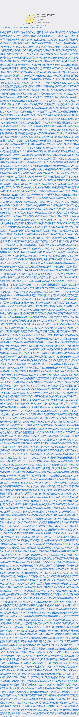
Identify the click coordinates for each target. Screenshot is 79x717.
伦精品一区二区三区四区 (50, 254)
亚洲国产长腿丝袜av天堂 (7, 613)
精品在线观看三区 (27, 709)
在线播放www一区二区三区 (39, 276)
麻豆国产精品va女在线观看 (18, 313)
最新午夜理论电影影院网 (10, 655)
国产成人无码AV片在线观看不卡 (40, 435)
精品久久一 (75, 170)
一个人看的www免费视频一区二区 (68, 83)
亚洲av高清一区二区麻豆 (8, 382)
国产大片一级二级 (41, 659)
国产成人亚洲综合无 (55, 302)
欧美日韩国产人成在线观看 (58, 606)
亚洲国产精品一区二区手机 (25, 656)
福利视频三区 (69, 274)
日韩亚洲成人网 (65, 662)
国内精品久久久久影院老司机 (34, 454)
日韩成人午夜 (21, 274)
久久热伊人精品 (41, 155)
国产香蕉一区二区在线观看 (31, 191)
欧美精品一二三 (72, 54)
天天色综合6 (25, 666)
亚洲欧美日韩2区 (53, 521)
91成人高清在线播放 (63, 111)
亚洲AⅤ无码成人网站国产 (70, 319)
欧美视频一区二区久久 (25, 443)
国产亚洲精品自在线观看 (59, 371)
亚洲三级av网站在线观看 (23, 337)
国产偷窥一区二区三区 (36, 374)
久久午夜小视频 (5, 201)
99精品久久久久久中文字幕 (41, 483)
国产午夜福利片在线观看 (35, 706)
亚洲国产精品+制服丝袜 (5, 175)
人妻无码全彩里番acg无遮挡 (58, 691)
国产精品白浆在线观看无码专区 (61, 272)
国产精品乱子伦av (7, 51)
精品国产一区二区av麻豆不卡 (25, 450)
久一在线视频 (71, 278)
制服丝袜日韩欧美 (27, 464)
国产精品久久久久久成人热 (20, 371)
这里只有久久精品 (3, 642)
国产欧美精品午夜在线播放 (42, 33)
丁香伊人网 (43, 478)
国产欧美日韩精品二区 (29, 417)
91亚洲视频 (5, 391)
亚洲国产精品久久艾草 (62, 515)
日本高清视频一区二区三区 (30, 229)
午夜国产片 (30, 319)
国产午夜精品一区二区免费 (20, 220)
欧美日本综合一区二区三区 (68, 283)
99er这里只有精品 (6, 194)
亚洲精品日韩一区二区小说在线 (7, 212)
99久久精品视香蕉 (3, 557)
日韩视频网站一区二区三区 (61, 338)
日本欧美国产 (69, 564)
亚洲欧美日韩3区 (45, 159)
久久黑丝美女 (6, 285)
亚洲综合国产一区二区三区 (16, 254)
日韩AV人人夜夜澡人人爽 (65, 290)
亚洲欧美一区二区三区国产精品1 (69, 374)
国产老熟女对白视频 (11, 260)
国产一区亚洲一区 (9, 403)
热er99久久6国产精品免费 (71, 146)
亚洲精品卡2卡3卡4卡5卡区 (46, 665)
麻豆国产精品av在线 (38, 115)
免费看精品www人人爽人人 (9, 512)
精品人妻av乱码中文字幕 (25, 306)
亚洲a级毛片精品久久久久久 (31, 413)
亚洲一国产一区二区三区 (29, 291)
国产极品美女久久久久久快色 (10, 500)
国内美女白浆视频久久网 (42, 594)
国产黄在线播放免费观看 (40, 366)
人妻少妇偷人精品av (56, 224)
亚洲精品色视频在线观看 (51, 461)
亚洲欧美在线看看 (28, 522)
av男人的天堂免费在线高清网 (38, 364)
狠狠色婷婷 (9, 218)
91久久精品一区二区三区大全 (13, 237)
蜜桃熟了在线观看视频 (47, 179)
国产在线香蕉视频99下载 (25, 35)
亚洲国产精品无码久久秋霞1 (36, 51)
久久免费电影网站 (65, 122)
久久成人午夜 (67, 371)
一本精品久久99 (35, 446)
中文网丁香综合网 (27, 655)
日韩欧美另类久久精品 (66, 123)
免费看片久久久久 (16, 393)
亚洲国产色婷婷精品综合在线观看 (9, 673)
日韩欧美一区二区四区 (69, 605)
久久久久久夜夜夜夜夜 (15, 170)
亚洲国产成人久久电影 (20, 233)
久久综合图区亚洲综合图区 (46, 356)
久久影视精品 (14, 136)
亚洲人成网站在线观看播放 (18, 344)
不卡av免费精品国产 (66, 68)
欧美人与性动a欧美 (4, 503)
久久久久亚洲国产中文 (46, 107)
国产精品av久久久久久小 (49, 525)
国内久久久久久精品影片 (38, 128)
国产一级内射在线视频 (9, 310)
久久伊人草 (71, 96)
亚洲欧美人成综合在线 (54, 342)
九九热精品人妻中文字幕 (72, 543)
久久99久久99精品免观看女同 (17, 294)
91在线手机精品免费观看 (42, 53)
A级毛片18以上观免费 (50, 478)
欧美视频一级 (65, 216)
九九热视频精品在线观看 (23, 270)
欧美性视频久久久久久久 (65, 301)
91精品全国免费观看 (4, 713)
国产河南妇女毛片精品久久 (7, 619)
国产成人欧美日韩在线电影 (53, 497)
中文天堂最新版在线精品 (61, 377)
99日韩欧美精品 (20, 464)
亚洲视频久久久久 (58, 283)
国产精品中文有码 (14, 72)
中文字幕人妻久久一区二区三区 (71, 310)
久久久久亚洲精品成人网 (61, 373)
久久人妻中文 (12, 169)
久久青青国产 (52, 456)
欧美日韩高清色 (28, 510)
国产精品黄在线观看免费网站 (57, 425)
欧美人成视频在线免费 (16, 684)
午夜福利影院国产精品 (71, 164)
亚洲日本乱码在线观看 (35, 631)
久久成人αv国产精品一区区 (11, 494)
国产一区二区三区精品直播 (17, 374)
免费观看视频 (55, 165)
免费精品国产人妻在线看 (21, 348)
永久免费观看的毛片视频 (50, 584)
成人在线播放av (23, 451)
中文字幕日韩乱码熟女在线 (73, 285)
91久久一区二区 (59, 501)
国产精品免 (31, 265)
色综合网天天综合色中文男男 (63, 51)
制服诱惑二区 (23, 191)
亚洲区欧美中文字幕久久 (71, 710)
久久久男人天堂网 (49, 60)
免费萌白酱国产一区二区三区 (6, 81)
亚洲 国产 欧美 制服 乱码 (55, 238)
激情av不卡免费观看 (27, 649)
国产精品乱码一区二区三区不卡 (17, 411)
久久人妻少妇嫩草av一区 (36, 645)
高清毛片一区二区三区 (10, 659)
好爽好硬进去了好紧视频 (52, 186)
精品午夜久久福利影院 (9, 309)
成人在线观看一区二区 (62, 39)
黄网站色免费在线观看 (27, 422)
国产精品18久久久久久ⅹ (66, 224)
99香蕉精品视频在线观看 (5, 72)
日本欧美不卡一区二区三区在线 (71, 467)
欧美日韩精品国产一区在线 (46, 205)
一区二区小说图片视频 (57, 223)
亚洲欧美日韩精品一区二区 (12, 69)
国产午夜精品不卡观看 (37, 125)
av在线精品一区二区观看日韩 (66, 57)
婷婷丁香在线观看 (41, 269)
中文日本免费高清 (50, 177)
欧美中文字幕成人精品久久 (51, 89)
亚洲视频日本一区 (55, 115)
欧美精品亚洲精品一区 (35, 82)
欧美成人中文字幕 (25, 121)
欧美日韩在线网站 (19, 129)
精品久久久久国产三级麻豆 (6, 624)
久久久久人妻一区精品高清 (73, 183)
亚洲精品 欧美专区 (41, 636)
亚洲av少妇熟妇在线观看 (29, 458)
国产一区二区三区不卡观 (70, 514)
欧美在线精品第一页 (41, 227)
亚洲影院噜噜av (72, 314)
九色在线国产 (33, 683)
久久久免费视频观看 (23, 454)
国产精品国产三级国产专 (51, 440)
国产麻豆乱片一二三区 (23, 200)
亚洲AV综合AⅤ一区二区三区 (11, 543)
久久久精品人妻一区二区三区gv (8, 335)
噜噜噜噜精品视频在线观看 (45, 187)
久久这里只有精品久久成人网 (39, 474)
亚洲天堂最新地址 (50, 393)
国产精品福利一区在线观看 (26, 517)
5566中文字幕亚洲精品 (60, 345)
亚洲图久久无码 (59, 86)
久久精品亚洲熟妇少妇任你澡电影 (40, 667)
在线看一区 (47, 299)
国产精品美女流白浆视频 (72, 454)
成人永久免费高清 (11, 642)
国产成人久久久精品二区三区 (73, 690)
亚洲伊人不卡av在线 (52, 152)
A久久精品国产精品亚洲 (36, 656)
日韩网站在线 (34, 269)
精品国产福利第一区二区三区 (9, 50)
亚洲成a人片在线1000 (37, 198)
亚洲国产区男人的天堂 (70, 197)
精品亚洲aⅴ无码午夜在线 (12, 139)
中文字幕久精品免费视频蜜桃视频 (7, 561)
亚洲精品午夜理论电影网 (17, 60)
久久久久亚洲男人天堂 (70, 259)
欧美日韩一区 (35, 45)
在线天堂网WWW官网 (16, 355)
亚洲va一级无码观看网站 (33, 316)
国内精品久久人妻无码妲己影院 (28, 355)
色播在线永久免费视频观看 (71, 637)
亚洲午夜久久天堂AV (19, 665)
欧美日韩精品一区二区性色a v (62, 481)
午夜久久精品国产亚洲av (32, 680)
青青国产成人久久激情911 (26, 327)
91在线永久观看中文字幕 (31, 591)
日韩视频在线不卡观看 (7, 191)
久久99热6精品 (5, 436)
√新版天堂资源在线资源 (36, 611)
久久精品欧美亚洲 (17, 339)
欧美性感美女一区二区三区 (66, 703)
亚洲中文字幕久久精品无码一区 (10, 674)
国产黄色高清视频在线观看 (8, 342)
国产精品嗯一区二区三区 (36, 601)
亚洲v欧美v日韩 (42, 166)
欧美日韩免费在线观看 (45, 388)
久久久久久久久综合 (4, 331)
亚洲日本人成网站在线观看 (36, 129)
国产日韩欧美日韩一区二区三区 (12, 564)
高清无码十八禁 (5, 208)
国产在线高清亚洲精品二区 (64, 367)
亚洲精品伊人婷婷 (58, 623)
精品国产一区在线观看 (23, 123)
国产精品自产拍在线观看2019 (48, 645)
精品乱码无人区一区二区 (22, 305)
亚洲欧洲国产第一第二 (48, 291)
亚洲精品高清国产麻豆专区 (69, 137)
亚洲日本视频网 (70, 677)
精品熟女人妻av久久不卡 (50, 49)
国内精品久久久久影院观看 (62, 151)
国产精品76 (47, 175)
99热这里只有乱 (40, 209)
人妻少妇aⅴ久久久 (53, 685)
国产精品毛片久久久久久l (59, 638)
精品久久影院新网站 (13, 177)
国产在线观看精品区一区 (42, 465)
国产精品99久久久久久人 (69, 593)
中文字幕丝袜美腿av (24, 415)
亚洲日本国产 (21, 530)
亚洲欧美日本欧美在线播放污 (34, 87)
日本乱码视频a (48, 295)
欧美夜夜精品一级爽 (20, 474)
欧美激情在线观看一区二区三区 (29, 487)
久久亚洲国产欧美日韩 (4, 636)
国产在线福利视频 (9, 475)
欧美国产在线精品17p (65, 451)
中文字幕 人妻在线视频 (58, 640)
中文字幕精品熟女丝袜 (16, 195)
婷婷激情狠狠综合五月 (50, 414)
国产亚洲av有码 (44, 272)
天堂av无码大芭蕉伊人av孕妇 (13, 691)
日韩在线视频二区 (47, 660)
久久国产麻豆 (47, 68)
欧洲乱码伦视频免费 (53, 528)
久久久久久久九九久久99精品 (55, 633)
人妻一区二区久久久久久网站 (17, 553)
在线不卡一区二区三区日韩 (73, 173)
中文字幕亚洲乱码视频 (21, 213)
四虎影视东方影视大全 (58, 137)
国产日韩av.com (23, 465)
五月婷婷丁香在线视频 (74, 540)
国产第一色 (30, 179)
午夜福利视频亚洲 (34, 60)
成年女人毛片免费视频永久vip (12, 427)
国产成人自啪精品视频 (64, 213)
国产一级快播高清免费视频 (31, 162)
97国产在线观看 (46, 308)
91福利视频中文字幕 (41, 287)
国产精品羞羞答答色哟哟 (72, 400)
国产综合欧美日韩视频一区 (21, 608)
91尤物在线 (62, 508)
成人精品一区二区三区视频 (43, 399)
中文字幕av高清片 (36, 678)
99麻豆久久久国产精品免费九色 (20, 179)
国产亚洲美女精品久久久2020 (8, 692)
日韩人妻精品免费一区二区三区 (13, 306)
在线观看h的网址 (21, 184)
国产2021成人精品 (63, 209)
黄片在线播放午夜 (39, 609)
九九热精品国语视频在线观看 (28, 461)
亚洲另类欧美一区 (59, 414)
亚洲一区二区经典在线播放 (67, 361)
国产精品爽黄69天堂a (50, 361)
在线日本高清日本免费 (41, 177)
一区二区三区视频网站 (37, 179)
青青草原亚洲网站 (68, 492)
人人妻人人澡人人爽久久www (27, 397)
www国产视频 (39, 710)
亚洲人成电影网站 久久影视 (51, 39)
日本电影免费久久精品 (63, 601)
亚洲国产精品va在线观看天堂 (31, 708)
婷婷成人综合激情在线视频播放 (50, 305)
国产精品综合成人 (28, 125)
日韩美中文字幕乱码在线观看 (45, 641)
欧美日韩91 (21, 96)
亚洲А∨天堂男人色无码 (37, 72)
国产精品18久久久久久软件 (52, 209)
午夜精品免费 (57, 64)
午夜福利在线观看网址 (51, 229)
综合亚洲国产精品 (25, 57)
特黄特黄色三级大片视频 (61, 298)
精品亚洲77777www (22, 712)
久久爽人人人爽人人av (45, 87)
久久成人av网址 (43, 332)
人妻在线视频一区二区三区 (47, 692)
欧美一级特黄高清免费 (50, 197)
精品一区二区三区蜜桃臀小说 (70, 326)
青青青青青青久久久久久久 (47, 436)
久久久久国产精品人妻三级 (24, 237)
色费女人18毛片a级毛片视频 (22, 658)
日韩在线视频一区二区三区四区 (53, 219)
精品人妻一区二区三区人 (66, 579)
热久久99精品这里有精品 (21, 302)
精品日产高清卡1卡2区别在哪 (40, 672)
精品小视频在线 (74, 366)
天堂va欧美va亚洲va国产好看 (38, 252)
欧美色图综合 (28, 572)
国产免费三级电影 (10, 558)
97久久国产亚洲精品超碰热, (34, 99)
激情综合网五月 (21, 352)
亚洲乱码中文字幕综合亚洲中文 (52, 453)
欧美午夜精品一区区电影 (64, 465)
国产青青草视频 (7, 623)
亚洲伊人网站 (39, 683)
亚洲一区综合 (21, 589)
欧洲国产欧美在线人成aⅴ (6, 345)
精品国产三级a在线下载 (44, 456)
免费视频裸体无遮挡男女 (64, 402)
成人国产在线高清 (35, 139)
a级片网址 (39, 107)
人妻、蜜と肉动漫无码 (62, 334)
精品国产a (42, 539)
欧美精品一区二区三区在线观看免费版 (68, 611)
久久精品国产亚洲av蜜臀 (65, 328)
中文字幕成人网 (9, 125)
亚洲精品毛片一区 (55, 148)
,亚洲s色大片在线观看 (13, 331)
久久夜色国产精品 (68, 266)
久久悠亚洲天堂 (36, 663)
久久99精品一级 (11, 338)
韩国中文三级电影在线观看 (6, 532)
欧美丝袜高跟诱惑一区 (52, 562)
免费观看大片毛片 (27, 620)
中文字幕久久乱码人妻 (35, 593)
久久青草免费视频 (36, 478)
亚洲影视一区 (74, 579)
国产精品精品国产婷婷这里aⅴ (24, 518)
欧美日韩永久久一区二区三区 (69, 277)
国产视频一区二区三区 (51, 652)
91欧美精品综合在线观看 (29, 260)
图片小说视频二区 (3, 530)
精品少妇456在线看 (71, 701)
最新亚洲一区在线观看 (59, 525)
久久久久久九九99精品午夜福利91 (69, 597)
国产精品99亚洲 (39, 627)
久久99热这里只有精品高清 (14, 388)
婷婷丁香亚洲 (48, 182)
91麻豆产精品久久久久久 (54, 706)
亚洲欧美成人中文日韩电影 (49, 338)
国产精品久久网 (63, 537)
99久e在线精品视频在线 (39, 339)
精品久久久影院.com (42, 147)
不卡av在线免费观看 (58, 433)
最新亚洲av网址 (23, 175)
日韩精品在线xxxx (19, 655)
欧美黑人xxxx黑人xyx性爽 (45, 580)
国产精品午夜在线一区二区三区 (34, 557)
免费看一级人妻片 (33, 111)
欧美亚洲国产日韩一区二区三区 (50, 591)
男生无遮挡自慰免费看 (33, 702)
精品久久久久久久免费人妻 (36, 709)
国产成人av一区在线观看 (7, 344)
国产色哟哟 (17, 573)
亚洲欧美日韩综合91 (52, 63)
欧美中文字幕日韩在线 (53, 212)
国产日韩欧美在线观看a (16, 456)
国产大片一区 (59, 69)
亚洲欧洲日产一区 (7, 411)
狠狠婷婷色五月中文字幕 (13, 75)
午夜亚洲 (64, 222)
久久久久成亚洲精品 (42, 385)
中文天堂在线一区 (60, 705)
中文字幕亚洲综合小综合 (62, 173)
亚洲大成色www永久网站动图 (9, 265)
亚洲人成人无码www (57, 136)
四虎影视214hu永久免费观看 (62, 532)
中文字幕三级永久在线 (26, 205)
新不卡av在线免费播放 (19, 144)
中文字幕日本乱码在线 (32, 595)
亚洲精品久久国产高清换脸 (8, 546)
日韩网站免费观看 (26, 641)
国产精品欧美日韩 (60, 457)
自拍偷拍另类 (71, 428)
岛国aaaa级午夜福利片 (11, 90)
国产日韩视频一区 (24, 356)
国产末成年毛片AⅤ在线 (43, 169)
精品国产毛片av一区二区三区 (26, 312)
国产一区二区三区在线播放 (33, 166)
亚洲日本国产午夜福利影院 (16, 666)
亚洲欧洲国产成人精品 (10, 290)
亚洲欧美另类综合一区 (28, 665)
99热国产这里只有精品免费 (20, 633)
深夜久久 (54, 132)
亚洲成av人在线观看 (47, 115)
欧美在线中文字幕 (69, 499)
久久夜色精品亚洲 (34, 705)
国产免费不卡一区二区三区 (10, 56)
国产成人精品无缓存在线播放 (51, 364)
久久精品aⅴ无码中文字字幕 (39, 714)
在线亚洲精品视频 (43, 236)
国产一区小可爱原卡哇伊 (24, 400)
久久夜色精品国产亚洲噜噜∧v (21, 310)
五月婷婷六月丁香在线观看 (51, 227)
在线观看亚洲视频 (14, 414)
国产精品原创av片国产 (33, 658)
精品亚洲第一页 (31, 579)
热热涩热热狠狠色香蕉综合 (22, 606)
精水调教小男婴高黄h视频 (70, 594)
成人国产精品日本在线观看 (37, 485)
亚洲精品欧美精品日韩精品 (69, 414)
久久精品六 (74, 93)
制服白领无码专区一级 (11, 710)
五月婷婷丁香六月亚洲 (33, 137)
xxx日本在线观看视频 (22, 177)
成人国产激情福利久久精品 (63, 595)
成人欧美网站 (35, 507)
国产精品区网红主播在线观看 (48, 216)
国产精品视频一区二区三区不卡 (67, 316)
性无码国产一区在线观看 (20, 582)
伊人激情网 (76, 555)
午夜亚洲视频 (60, 712)
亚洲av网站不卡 (3, 287)
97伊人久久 (62, 155)
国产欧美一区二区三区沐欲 (20, 652)
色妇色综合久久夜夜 (7, 57)
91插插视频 (16, 622)
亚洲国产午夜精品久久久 (25, 611)
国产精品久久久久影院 (68, 397)
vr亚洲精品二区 (55, 604)
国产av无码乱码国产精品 (28, 276)
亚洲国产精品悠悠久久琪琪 (55, 87)
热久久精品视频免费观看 (10, 479)
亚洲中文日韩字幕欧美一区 (64, 672)
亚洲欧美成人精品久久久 (6, 158)
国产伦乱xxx (48, 303)
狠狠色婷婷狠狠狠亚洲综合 (22, 136)
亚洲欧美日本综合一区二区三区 (44, 144)
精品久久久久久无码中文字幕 (66, 219)
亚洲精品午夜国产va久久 (32, 409)
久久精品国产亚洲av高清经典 (24, 211)
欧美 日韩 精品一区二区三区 (26, 248)
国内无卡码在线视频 (23, 316)
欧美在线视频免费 (11, 663)
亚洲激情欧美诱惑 (20, 583)
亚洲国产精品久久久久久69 (33, 310)
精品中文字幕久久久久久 (49, 439)
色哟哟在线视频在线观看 (64, 115)
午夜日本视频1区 (34, 193)
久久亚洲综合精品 (9, 38)
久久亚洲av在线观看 (15, 198)
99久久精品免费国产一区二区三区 (65, 670)
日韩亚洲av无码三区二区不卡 (62, 92)
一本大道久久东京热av (33, 328)
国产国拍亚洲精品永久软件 (52, 385)
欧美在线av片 (27, 323)
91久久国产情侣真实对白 (14, 465)
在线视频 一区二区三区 (12, 352)
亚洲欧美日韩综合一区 (41, 393)
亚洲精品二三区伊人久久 (26, 364)
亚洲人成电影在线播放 (63, 375)
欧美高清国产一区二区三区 (16, 51)
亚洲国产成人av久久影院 (30, 536)
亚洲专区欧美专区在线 (71, 512)
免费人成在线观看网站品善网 (38, 312)
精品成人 (16, 301)
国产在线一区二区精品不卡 (5, 641)
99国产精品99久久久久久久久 (55, 33)
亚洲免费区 (15, 87)
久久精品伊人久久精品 (41, 440)
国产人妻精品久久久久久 (66, 613)
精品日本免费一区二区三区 (17, 151)
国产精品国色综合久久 (61, 685)
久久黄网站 (55, 482)
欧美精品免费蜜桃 (22, 424)
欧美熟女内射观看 (59, 198)
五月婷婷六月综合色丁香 (71, 586)
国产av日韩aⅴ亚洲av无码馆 (47, 541)
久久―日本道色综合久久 (60, 276)
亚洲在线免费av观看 (68, 265)
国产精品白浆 (30, 320)
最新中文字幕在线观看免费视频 (24, 85)
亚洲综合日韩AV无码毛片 (40, 615)
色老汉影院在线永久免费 (38, 218)
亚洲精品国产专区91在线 (57, 631)
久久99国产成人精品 (61, 384)
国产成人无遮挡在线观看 (63, 413)
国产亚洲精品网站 (52, 53)
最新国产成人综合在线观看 (34, 389)
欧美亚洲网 (2, 184)
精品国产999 (31, 688)
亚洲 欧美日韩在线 (5, 616)
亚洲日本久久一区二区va (28, 457)
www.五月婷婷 (42, 60)
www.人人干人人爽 (67, 666)
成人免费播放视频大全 (43, 45)
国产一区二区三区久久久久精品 (8, 143)
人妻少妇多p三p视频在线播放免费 (34, 126)
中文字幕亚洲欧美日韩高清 (52, 168)
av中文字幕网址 (60, 440)
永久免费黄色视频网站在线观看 (44, 191)
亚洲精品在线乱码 (71, 418)
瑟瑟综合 (71, 69)
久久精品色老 (50, 616)
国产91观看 (59, 364)
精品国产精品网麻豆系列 (25, 514)
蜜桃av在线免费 (56, 82)
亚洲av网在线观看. (57, 72)
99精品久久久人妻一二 (27, 182)
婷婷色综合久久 (59, 558)
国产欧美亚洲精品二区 (4, 332)
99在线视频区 (17, 382)
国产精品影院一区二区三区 (20, 535)
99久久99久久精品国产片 (20, 53)
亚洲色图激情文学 (39, 183)
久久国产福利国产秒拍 (25, 359)
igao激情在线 (2, 615)
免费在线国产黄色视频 (30, 170)
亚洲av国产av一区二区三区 (51, 164)
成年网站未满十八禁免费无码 (49, 86)
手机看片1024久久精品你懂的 (10, 302)
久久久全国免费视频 (70, 177)
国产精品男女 (61, 438)
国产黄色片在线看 (38, 417)
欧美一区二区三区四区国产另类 (33, 575)
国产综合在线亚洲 (3, 490)
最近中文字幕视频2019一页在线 (35, 123)
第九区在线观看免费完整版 (61, 107)
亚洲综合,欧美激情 (71, 158)
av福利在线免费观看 (9, 660)
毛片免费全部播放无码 (58, 114)
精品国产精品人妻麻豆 (66, 660)
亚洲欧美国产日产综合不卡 (11, 694)
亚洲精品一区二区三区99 (16, 384)
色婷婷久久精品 (50, 433)
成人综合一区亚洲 (42, 96)
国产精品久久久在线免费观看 (45, 494)
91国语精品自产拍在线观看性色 (16, 458)
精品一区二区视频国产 (17, 511)
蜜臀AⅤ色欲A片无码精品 (41, 168)
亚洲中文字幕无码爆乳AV (59, 582)
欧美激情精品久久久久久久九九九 (17, 445)
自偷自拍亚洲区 (72, 89)
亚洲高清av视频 (34, 132)
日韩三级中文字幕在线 (7, 204)
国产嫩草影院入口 (67, 357)
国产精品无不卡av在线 (62, 547)
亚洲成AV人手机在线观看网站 (72, 222)
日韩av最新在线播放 (17, 103)
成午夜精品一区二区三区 (45, 202)
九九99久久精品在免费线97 (34, 612)
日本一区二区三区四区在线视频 (67, 681)
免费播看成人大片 (42, 258)
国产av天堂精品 (18, 121)
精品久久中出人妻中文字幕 (62, 108)
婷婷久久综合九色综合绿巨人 (33, 565)
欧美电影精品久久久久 (68, 117)
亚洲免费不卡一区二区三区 (26, 130)
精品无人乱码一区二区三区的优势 (62, 435)
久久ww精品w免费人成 (29, 420)
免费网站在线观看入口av (52, 712)
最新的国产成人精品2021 (25, 407)
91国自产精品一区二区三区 (64, 40)
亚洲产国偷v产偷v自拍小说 (59, 450)
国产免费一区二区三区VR (70, 580)
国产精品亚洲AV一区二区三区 (10, 277)
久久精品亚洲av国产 (69, 392)
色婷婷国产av (29, 500)
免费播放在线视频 (59, 584)
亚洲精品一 (21, 54)
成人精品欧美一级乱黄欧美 (56, 427)
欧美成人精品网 (20, 148)
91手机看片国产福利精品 (36, 237)
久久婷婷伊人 (32, 382)
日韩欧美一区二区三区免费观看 (21, 612)
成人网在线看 (57, 155)
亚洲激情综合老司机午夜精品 (37, 572)
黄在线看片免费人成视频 (24, 691)
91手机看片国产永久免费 (43, 424)
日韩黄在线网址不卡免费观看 (52, 96)
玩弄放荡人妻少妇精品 (25, 273)
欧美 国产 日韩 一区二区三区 (63, 600)
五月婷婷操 (12, 154)
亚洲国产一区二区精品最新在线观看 (29, 147)
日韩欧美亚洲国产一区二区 (63, 103)
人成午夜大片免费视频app (60, 648)
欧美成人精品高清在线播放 (28, 254)
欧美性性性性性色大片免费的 (32, 220)
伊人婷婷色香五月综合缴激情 (35, 537)
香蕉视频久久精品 (55, 32)
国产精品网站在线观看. (24, 393)
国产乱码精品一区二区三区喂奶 (48, 558)
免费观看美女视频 (24, 568)
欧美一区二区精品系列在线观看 (28, 349)
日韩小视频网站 (53, 159)
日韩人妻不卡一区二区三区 (57, 303)
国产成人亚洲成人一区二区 (67, 58)
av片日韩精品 (66, 287)
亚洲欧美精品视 (18, 71)
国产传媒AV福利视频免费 (65, 511)
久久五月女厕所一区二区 (28, 309)
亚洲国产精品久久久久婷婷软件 (24, 485)
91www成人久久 (36, 255)
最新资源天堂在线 (42, 433)
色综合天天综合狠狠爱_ (72, 521)
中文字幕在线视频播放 (15, 482)
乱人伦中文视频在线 (44, 637)
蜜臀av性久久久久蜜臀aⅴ (56, 202)
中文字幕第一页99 (55, 230)
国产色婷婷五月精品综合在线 (46, 255)
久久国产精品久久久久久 (26, 157)
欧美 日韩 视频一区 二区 (73, 323)
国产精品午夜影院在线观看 (65, 99)
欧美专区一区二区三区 (36, 205)
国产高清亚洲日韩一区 (53, 292)
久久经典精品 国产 (44, 152)
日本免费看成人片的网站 (59, 201)
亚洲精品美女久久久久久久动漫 (32, 112)
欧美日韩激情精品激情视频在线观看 (18, 409)
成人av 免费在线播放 (46, 647)
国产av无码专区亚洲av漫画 (5, 460)
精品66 (48, 200)
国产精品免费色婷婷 (61, 626)
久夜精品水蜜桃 (57, 35)
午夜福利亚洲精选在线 (38, 32)
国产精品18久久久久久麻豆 (41, 54)
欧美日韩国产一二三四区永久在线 (15, 648)
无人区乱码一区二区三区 (33, 673)
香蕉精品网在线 (68, 147)
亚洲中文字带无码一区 (6, 205)
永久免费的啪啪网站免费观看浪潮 (12, 396)
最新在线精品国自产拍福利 (30, 445)
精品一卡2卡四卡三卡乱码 (63, 314)
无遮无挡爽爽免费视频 (46, 237)
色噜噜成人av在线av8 (70, 190)
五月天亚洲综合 (13, 94)
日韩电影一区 (51, 169)
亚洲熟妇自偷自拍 (3, 378)
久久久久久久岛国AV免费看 (34, 637)
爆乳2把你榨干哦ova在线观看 (61, 663)
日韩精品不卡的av (73, 103)
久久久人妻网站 (53, 334)
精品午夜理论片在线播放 (11, 615)
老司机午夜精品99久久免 (70, 683)
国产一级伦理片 (56, 119)
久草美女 (15, 38)
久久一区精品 (24, 103)
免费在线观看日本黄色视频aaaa (61, 391)
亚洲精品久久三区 (12, 583)
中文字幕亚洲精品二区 (71, 128)
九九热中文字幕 (73, 465)
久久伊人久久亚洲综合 (51, 147)
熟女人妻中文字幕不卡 (22, 105)
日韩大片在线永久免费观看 (67, 507)
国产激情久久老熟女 (52, 260)
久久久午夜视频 (15, 158)
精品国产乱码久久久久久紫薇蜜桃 (27, 714)
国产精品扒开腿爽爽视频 (11, 165)
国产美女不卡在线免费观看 (19, 32)
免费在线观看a (47, 597)
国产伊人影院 (25, 71)
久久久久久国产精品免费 (6, 681)
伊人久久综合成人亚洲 (53, 117)
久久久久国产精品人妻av (12, 540)
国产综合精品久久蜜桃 (22, 122)
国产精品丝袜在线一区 (12, 242)
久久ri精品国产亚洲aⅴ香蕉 (38, 68)
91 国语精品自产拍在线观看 (53, 290)
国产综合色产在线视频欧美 (50, 92)
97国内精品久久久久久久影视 (40, 669)
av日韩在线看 (58, 122)
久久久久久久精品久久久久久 (63, 619)
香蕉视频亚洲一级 (74, 79)
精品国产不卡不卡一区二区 (63, 399)
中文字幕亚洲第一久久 (48, 278)
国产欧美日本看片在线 (40, 349)
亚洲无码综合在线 (28, 474)
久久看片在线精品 (56, 469)
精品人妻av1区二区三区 (26, 598)
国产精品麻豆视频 (33, 399)
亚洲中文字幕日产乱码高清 (64, 421)
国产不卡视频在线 (52, 45)
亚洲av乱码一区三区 (12, 695)
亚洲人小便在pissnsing (58, 287)
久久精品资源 (58, 642)
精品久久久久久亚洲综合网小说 (66, 144)
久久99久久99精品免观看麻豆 (62, 458)
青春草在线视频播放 (28, 432)
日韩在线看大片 (37, 78)
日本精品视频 (65, 642)
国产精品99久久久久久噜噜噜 (40, 56)
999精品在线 (60, 446)
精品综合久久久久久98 (32, 143)
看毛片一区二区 (69, 436)
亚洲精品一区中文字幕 (41, 386)
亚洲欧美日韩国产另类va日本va (51, 431)
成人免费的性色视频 (56, 83)
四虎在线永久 (53, 69)
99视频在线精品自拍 (46, 85)
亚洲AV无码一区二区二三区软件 (10, 150)
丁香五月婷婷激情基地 (62, 528)
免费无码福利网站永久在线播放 (56, 193)
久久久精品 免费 (39, 302)
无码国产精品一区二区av (72, 529)
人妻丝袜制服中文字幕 (27, 547)
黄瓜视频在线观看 (6, 359)
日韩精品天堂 (53, 454)
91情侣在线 (66, 584)
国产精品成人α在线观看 (64, 471)
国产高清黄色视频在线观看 (31, 586)
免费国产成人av (63, 129)
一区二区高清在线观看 (67, 170)
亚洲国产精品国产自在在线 (13, 698)
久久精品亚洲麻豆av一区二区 (19, 266)
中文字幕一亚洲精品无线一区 (62, 379)
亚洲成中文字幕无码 (64, 231)
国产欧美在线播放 (26, 705)
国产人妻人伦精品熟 (19, 361)
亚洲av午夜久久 (6, 680)
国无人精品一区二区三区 (29, 92)
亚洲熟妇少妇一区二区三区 (31, 53)
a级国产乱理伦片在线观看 (69, 656)
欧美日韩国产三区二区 (53, 536)
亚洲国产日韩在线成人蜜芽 (14, 533)
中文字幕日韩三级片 (10, 652)
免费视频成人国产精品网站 (45, 514)
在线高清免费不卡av (21, 594)
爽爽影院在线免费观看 (28, 553)
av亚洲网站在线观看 (36, 388)
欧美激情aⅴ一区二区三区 (9, 224)
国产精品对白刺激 (34, 694)
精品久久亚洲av (25, 42)
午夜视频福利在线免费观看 (47, 110)
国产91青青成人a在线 (22, 377)
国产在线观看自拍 (28, 251)
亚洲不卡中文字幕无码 (13, 316)
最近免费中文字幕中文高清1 (34, 699)
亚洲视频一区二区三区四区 (73, 180)
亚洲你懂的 (42, 295)
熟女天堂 (14, 644)
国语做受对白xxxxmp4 (14, 201)
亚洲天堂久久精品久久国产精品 (64, 490)
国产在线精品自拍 (44, 536)
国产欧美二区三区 (69, 627)
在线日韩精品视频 (6, 489)
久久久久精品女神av (13, 518)
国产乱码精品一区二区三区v (26, 252)
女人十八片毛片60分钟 (64, 609)
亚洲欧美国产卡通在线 (62, 409)
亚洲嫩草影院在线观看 (33, 222)
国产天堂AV (61, 251)
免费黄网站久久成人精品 (52, 382)
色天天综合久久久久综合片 (28, 630)
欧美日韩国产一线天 (29, 640)
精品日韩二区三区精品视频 (41, 204)
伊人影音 (44, 460)
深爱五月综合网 (8, 195)
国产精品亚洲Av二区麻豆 (18, 613)
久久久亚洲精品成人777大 (25, 82)
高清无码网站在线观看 (67, 352)
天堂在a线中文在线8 (16, 370)
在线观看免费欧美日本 (30, 363)
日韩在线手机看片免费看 (5, 112)
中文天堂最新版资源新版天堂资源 (41, 497)
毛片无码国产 (48, 474)
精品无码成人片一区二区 (21, 642)
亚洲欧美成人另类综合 (6, 294)
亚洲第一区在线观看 (32, 259)
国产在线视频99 (66, 678)
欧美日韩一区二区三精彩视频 (18, 432)
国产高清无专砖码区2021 (51, 600)
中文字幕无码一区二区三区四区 (65, 684)
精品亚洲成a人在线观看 (45, 195)
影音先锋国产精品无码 (60, 259)
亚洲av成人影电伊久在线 (42, 655)
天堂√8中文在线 (67, 705)
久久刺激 (32, 691)
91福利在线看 (43, 379)
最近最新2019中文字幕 (43, 154)
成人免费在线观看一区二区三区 (57, 608)
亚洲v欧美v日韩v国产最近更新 (41, 676)
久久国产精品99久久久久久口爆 (54, 568)
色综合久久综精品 (3, 75)
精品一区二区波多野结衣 (49, 161)
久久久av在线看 (60, 256)
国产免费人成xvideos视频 (69, 78)
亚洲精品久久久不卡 (73, 385)
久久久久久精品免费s (28, 425)
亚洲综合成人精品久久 (65, 518)
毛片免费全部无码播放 (15, 93)
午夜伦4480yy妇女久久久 (38, 165)
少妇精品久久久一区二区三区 (59, 31)
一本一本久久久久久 (14, 96)
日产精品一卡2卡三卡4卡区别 (62, 530)
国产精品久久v (58, 361)
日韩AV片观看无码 (9, 117)
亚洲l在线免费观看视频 (23, 489)
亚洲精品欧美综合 (17, 601)
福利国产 (37, 136)
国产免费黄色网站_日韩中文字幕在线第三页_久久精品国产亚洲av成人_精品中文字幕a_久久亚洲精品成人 (21, 27)
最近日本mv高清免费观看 (71, 296)
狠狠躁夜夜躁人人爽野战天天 (63, 551)
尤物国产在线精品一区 (6, 222)
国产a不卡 (18, 706)
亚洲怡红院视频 (48, 269)
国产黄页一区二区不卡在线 (18, 526)
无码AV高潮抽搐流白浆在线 (72, 179)
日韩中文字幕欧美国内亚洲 (39, 584)
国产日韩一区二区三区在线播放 (42, 487)
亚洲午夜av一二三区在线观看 (57, 249)
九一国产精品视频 (18, 309)
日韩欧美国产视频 (67, 368)
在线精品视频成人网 (19, 212)
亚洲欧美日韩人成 (51, 532)
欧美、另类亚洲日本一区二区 (34, 195)
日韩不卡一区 (32, 421)
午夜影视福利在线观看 (73, 562)
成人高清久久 (26, 438)
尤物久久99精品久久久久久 (25, 544)
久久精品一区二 (36, 547)
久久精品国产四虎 (53, 360)
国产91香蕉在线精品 (18, 630)
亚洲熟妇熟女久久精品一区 (70, 673)
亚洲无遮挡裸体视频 (72, 338)
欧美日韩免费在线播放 (21, 277)
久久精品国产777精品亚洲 (62, 220)
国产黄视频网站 (61, 594)
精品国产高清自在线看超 (72, 298)
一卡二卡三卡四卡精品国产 (6, 206)
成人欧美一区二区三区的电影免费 (67, 539)
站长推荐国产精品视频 (52, 204)
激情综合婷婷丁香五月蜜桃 (59, 162)
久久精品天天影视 (50, 550)
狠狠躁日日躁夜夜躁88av (42, 562)
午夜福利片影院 (50, 137)
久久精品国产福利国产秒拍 (30, 117)
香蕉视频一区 (64, 523)
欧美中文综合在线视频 (42, 586)
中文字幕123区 (33, 393)
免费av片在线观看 (35, 152)
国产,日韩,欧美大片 (10, 612)
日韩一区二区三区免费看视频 (38, 525)
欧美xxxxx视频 (68, 442)
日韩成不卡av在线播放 (29, 78)
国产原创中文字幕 (19, 50)
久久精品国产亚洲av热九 (17, 539)
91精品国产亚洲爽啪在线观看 (54, 57)
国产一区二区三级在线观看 (35, 201)
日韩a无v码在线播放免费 (15, 295)
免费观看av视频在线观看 (17, 281)
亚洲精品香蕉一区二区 (65, 344)
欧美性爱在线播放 (53, 409)
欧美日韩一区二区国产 (63, 526)
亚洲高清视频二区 (31, 267)
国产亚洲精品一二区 (5, 154)
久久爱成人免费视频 (62, 94)
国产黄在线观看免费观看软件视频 (67, 187)
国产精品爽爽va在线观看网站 (17, 402)
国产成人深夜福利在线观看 (47, 35)
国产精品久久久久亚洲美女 (58, 492)
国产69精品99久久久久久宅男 (66, 709)
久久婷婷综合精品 (49, 508)
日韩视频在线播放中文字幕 (34, 471)
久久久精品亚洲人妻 (23, 499)
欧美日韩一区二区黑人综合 (44, 244)
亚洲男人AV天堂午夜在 (22, 36)
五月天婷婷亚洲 (58, 478)
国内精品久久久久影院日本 (9, 33)
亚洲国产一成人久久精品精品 (12, 555)
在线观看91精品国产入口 (45, 242)
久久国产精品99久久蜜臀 (57, 97)
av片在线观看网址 (20, 519)
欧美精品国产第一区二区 (41, 445)
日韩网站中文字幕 (31, 183)
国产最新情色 (31, 136)
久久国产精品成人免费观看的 (71, 306)
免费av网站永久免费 (36, 342)
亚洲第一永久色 (47, 572)
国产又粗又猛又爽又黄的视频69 (42, 101)
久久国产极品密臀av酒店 (33, 467)
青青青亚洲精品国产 (52, 676)
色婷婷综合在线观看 (31, 604)
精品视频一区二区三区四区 (34, 666)
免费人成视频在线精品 (12, 481)
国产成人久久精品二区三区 (31, 481)
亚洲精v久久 (49, 489)
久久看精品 (52, 244)
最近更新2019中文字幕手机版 (56, 559)
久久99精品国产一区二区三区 (56, 487)
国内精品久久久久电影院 (42, 158)
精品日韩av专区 (51, 240)
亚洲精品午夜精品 (73, 402)
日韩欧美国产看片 (21, 104)
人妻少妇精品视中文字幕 (33, 105)
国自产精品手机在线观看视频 (36, 140)
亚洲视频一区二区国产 (47, 396)
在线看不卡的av (18, 224)
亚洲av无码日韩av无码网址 (30, 274)
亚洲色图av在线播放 (47, 218)
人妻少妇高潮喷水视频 (28, 208)
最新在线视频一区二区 (18, 280)
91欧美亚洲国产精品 (12, 180)
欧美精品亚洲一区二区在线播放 (53, 133)
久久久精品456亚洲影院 (69, 252)
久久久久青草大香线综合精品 (41, 688)
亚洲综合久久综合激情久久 (17, 457)
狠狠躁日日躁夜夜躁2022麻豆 (41, 280)
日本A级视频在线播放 (9, 188)
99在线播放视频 (49, 469)
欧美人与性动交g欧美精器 (19, 209)
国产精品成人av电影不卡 (27, 384)
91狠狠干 (44, 151)
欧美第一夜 (36, 224)
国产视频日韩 (44, 157)
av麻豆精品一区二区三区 (47, 83)
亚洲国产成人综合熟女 (44, 392)
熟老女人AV (64, 479)
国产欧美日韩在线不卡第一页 (34, 36)
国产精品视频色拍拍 (48, 176)
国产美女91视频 (53, 245)
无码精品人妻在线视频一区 (37, 249)
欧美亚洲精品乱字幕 (70, 648)
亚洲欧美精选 (42, 447)
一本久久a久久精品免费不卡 (22, 483)
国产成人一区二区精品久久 (10, 262)
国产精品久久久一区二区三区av (41, 298)
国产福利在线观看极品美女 (40, 219)
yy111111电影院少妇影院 (5, 198)
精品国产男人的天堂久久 (17, 422)
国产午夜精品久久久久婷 (36, 85)
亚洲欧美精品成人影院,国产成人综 (70, 456)
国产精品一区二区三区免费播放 (30, 463)
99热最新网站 (12, 461)
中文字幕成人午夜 (10, 501)
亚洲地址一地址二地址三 (9, 476)
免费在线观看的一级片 (28, 100)
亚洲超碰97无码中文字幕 (5, 263)
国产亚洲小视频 (15, 123)
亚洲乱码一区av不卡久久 (66, 469)
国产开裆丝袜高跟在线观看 (21, 143)
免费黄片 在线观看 (63, 291)
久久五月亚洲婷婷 (19, 260)
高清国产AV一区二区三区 (51, 714)
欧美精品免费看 (20, 92)
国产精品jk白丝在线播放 (48, 428)
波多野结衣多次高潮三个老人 (55, 317)
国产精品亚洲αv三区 (24, 328)
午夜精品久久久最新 (14, 696)
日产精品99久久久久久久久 (48, 267)
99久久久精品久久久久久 (25, 215)
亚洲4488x (53, 237)
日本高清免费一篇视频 (55, 172)
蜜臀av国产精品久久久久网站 (62, 569)
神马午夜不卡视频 (64, 688)
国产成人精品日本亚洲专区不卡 (17, 63)
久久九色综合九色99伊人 (48, 233)
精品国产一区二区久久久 (60, 320)
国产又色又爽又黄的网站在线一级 (39, 361)
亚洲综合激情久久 (41, 263)
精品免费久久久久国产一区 (12, 49)
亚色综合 (40, 647)
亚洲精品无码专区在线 (32, 608)
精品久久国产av (5, 633)
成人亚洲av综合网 (3, 523)
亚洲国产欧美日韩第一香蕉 (66, 248)
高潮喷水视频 (71, 159)
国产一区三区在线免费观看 (57, 666)
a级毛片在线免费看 (49, 339)
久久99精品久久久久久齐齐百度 (25, 72)
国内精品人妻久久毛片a (18, 438)
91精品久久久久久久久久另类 (60, 541)
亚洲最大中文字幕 (41, 496)
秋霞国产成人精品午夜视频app (59, 553)
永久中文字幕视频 (17, 183)
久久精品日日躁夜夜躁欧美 (21, 133)
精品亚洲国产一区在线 (47, 411)
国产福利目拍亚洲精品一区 (67, 449)
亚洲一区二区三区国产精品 (9, 291)
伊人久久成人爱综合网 (32, 414)
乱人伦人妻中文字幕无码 (56, 123)
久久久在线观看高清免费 (52, 413)
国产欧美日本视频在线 (13, 431)
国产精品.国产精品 (43, 568)
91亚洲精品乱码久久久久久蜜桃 (22, 90)
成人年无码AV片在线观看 (15, 251)
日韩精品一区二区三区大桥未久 (23, 262)
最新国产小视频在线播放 (42, 595)
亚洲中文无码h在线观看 (13, 627)
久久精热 (53, 641)
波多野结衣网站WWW (70, 345)
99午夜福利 (6, 461)
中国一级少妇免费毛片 (38, 320)
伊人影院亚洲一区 (13, 616)
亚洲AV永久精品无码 (42, 673)
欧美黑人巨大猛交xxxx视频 (27, 115)
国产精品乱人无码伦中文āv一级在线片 (49, 432)
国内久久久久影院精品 (48, 450)
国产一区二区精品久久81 (72, 453)
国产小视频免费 (21, 640)
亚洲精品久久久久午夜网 (27, 684)
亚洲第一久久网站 (3, 36)
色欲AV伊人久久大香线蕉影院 (26, 559)
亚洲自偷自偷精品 (14, 112)
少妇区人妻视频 (25, 381)
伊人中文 (21, 525)
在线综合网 (64, 529)
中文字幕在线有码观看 (67, 110)
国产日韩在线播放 (39, 421)
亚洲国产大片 (59, 374)
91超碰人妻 (14, 288)
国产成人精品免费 (36, 684)
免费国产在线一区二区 (22, 87)
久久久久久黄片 (13, 148)
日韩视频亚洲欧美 (33, 331)
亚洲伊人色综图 (20, 165)
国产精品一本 (9, 229)
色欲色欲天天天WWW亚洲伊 (29, 206)
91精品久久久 (65, 631)
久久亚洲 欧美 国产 (62, 382)
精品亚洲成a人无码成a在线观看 (21, 265)
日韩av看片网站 (34, 695)
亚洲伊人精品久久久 (8, 672)
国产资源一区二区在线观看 (45, 691)
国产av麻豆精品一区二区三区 (33, 447)
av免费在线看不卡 (41, 173)
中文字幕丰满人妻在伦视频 (35, 698)
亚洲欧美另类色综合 (37, 384)
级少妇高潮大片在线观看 (7, 132)
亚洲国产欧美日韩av (16, 568)
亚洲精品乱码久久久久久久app (16, 298)
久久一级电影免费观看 (48, 183)
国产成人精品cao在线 (19, 234)
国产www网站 (69, 254)
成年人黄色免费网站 (35, 211)
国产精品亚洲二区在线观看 (56, 143)
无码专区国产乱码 (54, 438)
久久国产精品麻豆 (6, 606)
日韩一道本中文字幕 (42, 530)
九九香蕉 (61, 624)
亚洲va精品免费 (44, 373)
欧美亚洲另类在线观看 (65, 211)
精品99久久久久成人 (48, 523)
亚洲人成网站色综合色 (35, 323)
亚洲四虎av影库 (51, 319)
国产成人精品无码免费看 (50, 274)
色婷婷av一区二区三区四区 (46, 208)
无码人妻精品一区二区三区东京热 (48, 698)
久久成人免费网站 (20, 386)
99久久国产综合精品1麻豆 (48, 391)
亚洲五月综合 (41, 569)
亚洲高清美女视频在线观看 (15, 256)
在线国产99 (35, 622)
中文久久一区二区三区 (38, 319)
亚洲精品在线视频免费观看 (18, 229)
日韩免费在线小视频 (22, 38)
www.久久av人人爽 (53, 533)
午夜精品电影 (29, 494)
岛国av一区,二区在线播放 (66, 90)
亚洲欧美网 (57, 539)
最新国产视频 (73, 367)
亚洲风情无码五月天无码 (64, 476)
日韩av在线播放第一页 (35, 69)
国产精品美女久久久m (65, 176)
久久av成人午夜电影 (4, 518)
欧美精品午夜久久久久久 (52, 94)
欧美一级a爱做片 (22, 158)
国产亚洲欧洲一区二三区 (46, 78)
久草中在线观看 (5, 133)
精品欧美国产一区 (71, 663)
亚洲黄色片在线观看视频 (40, 254)
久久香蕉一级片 (65, 97)
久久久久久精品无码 (53, 341)
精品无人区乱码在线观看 (64, 148)
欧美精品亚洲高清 (59, 456)
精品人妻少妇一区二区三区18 (15, 197)
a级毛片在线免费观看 (5, 464)
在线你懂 (53, 107)
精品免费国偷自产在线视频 (20, 528)
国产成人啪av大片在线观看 (26, 93)
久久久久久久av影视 (48, 690)
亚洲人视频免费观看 (13, 104)
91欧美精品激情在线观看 (23, 389)
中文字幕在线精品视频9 (12, 320)
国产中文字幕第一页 (4, 312)
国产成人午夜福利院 (66, 284)
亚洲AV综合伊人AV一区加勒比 (43, 90)
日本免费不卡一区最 (44, 451)
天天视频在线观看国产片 (42, 63)
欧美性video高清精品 (7, 370)
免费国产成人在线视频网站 (56, 68)
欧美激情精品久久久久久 (43, 367)
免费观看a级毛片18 (6, 553)
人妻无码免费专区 (26, 618)
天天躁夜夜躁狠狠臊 (6, 328)
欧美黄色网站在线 (34, 443)
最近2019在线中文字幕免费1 (22, 615)
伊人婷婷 (62, 445)
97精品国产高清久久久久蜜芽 (49, 544)
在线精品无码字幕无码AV (14, 312)
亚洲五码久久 (11, 99)
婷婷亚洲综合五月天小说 (23, 429)
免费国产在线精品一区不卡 (37, 308)
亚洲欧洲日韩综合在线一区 (46, 335)
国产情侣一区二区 (53, 355)
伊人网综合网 (16, 499)
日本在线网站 (9, 644)
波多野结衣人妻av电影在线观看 (45, 31)
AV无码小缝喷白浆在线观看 (9, 439)
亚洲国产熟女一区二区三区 (6, 216)
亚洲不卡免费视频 (36, 472)
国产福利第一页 (31, 89)
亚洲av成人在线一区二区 (47, 72)
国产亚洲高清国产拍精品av (62, 54)
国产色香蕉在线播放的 (71, 63)
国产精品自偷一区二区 (65, 659)
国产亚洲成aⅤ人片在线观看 (65, 157)
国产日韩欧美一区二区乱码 (41, 604)
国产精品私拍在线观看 (23, 490)
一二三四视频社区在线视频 (32, 357)
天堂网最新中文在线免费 (44, 564)
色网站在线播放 (50, 449)
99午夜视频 (37, 536)
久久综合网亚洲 (20, 425)
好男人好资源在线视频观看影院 (22, 428)
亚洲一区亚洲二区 (54, 572)
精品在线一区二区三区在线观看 (59, 577)
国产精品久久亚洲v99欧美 (7, 521)
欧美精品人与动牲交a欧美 (24, 201)
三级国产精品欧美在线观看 (53, 395)
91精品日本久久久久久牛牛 (13, 360)
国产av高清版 (48, 288)
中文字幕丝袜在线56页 (73, 330)
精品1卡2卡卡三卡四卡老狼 (66, 118)
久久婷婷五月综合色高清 (62, 500)
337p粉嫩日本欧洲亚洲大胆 (73, 47)
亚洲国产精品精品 (8, 433)
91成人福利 (33, 194)
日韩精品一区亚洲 (36, 373)
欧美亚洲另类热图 (74, 451)
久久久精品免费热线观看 (25, 375)
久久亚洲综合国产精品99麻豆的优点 (24, 45)
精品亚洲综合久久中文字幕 (40, 303)
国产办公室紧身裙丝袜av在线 (13, 580)
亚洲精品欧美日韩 (26, 51)
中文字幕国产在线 (32, 290)
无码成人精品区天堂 (11, 608)
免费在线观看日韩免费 (8, 685)
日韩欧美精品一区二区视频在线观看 (32, 301)
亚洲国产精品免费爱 (11, 463)
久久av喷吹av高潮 (27, 638)
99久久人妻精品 (31, 43)
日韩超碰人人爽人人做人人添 (30, 227)
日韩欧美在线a (36, 540)
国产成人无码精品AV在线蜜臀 (64, 341)
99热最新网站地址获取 (59, 673)
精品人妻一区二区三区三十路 (22, 290)
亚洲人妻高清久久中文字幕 (53, 273)
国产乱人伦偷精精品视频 (43, 467)
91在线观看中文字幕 (47, 184)
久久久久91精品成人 (26, 695)
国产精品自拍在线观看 (13, 249)
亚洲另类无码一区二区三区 (43, 680)
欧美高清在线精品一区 (32, 173)
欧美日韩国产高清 (5, 45)
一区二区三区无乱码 (57, 241)
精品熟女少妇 (76, 489)
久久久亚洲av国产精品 (15, 175)
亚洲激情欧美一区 (22, 112)
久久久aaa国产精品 (56, 518)
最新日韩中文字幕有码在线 (67, 555)
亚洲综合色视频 (26, 550)
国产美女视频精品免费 (7, 478)
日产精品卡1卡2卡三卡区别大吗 (58, 713)
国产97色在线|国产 (75, 107)
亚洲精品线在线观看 (34, 641)
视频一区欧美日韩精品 (41, 400)
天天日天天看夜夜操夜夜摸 (27, 505)
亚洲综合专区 (9, 151)
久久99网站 (24, 259)
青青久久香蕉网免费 (41, 600)
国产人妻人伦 (4, 428)
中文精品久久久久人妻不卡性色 (24, 139)
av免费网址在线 (59, 352)
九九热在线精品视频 (20, 236)
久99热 (60, 32)
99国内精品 (4, 35)
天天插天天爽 (58, 236)
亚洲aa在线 (34, 655)
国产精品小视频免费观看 (22, 320)
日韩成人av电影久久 (4, 631)
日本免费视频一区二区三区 (29, 54)
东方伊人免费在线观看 (21, 500)
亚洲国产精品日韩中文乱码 (29, 597)
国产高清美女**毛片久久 (55, 611)
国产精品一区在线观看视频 (10, 126)
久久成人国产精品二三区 (70, 638)
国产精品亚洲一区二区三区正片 (21, 330)
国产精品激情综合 (23, 595)
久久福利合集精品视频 (32, 103)
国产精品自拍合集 (26, 190)
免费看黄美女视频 (55, 182)
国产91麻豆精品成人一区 (13, 450)
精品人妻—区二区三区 (28, 212)
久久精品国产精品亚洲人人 (6, 687)
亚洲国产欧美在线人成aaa (73, 505)
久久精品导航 (23, 676)
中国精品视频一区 (23, 475)
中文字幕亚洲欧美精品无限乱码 (67, 195)
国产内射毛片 (18, 86)
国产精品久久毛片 (33, 400)
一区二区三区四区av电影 (21, 575)
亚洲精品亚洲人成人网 (15, 231)
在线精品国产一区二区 (35, 150)
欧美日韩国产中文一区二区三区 (69, 240)
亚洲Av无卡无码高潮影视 (19, 521)
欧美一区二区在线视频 (53, 620)
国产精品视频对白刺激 (33, 415)
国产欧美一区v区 (19, 303)
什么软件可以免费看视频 (62, 360)
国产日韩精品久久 (51, 481)
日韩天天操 (10, 469)
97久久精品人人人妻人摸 (6, 274)
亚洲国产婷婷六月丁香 (46, 148)
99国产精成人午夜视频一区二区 (7, 65)
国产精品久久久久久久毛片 (32, 213)
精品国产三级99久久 (56, 503)
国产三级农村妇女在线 (6, 482)
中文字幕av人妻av (25, 76)
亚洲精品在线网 (47, 612)
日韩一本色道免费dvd (6, 472)
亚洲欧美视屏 (3, 564)
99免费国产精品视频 (61, 146)
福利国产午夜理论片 (30, 676)
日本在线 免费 (29, 501)
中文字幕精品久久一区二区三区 (46, 629)
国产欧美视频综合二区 (55, 708)
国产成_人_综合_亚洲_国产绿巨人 (45, 694)
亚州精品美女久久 (3, 637)
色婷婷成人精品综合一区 (35, 561)
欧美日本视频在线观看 (12, 537)
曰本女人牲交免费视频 (20, 677)
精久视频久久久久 (33, 90)
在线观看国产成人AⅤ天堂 (33, 453)
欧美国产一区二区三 (67, 143)
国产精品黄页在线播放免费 (72, 641)
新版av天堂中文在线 (55, 296)
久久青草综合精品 (12, 425)
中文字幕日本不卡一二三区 (25, 631)
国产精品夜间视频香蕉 (48, 194)
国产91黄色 (2, 660)
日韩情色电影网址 (72, 238)
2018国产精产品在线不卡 (68, 396)
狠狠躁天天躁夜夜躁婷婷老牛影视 (9, 68)
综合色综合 (5, 486)
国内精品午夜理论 (7, 122)
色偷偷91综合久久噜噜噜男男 (28, 339)
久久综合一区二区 (73, 619)
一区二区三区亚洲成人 (30, 161)
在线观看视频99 (44, 240)
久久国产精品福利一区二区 (69, 175)
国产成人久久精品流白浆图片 (34, 377)
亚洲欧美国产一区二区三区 (26, 482)
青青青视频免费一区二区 (14, 611)
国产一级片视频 (66, 667)
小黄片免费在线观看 (28, 321)
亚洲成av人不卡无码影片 (73, 305)
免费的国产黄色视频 (4, 431)
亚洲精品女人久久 (68, 572)
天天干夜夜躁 (15, 541)
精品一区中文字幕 (12, 119)
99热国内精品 (37, 691)
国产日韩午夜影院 (3, 67)
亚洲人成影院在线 (19, 226)
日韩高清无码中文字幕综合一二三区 (51, 609)
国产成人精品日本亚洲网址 (6, 223)
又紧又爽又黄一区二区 (73, 468)
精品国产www (44, 47)
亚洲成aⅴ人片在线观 (37, 326)
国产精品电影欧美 (38, 334)
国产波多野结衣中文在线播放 (26, 573)
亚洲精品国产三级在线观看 (63, 562)
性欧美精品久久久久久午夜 (30, 583)
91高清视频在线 (35, 501)
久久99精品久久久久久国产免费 (65, 234)
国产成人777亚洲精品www (28, 298)
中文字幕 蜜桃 (64, 285)
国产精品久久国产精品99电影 (11, 283)
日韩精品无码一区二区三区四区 (38, 649)
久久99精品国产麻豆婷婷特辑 (42, 292)
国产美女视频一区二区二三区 (44, 415)
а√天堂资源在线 (19, 276)
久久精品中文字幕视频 (12, 637)
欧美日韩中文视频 (60, 147)
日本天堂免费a (33, 353)
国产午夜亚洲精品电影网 (30, 609)
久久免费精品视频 (49, 316)
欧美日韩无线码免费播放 (22, 180)
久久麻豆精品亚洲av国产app (62, 71)
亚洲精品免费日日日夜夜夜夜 (45, 42)
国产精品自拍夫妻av (72, 302)
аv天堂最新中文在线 (39, 420)
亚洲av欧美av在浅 (51, 589)
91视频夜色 (41, 330)
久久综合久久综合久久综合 (27, 256)
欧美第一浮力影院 (55, 144)
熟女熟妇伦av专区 (42, 132)
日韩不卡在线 (51, 582)
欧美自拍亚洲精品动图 (16, 395)
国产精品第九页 (55, 496)
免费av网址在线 (14, 122)
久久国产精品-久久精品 (28, 402)
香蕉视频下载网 (64, 158)
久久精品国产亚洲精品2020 (43, 555)
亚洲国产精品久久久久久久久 (58, 571)
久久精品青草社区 (27, 294)
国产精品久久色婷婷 (40, 363)
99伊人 (69, 107)
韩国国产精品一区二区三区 (59, 169)
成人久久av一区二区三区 (62, 100)
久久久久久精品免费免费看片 (14, 593)
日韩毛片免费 (68, 162)
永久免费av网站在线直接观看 (27, 128)
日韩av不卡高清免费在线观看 (24, 317)
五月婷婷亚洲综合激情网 (12, 146)
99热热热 (73, 357)
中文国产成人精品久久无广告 (72, 517)
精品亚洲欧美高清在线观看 (64, 247)
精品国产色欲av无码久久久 (24, 141)
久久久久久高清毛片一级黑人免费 (52, 622)
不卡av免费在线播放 (8, 334)
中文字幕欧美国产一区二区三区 (34, 449)
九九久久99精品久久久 (40, 529)
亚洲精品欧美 (63, 296)
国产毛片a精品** (36, 422)
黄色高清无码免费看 (9, 492)
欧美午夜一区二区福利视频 (43, 74)
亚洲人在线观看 (37, 703)
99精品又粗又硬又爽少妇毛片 (68, 427)
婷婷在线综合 (34, 638)
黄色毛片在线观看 (70, 188)
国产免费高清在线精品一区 (51, 349)
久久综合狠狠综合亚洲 (47, 579)
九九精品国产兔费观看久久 (63, 89)
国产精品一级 (13, 305)
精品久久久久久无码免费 (38, 505)
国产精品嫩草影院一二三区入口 (48, 353)
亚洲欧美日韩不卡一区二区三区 (36, 141)
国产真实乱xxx (53, 504)
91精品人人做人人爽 (16, 442)
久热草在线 (15, 216)
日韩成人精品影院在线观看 (5, 374)
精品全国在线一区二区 (38, 402)
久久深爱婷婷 (16, 475)
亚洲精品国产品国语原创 (5, 54)
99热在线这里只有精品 (30, 529)
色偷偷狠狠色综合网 (21, 678)
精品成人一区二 (70, 676)
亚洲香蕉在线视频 (70, 577)
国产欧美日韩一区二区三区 (34, 624)
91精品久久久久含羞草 (56, 269)
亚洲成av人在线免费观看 (19, 46)
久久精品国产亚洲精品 (71, 479)
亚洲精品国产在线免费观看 (67, 269)
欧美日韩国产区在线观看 (45, 547)
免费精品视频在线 (30, 535)
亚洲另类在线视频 (18, 385)
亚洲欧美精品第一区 (33, 647)
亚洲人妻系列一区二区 (64, 342)
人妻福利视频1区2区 (41, 79)
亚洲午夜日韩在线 (43, 381)
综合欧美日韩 (4, 218)
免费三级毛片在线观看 (29, 234)
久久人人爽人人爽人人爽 (15, 676)
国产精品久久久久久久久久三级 (30, 263)
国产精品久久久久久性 (64, 630)
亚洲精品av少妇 (59, 53)
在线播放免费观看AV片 (17, 57)
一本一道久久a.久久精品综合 (60, 393)
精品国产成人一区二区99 (36, 81)
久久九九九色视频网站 (32, 79)
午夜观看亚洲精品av (10, 665)
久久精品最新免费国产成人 (16, 623)
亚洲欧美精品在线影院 (29, 582)
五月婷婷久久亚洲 (16, 137)
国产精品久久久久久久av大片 (32, 712)
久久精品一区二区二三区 (57, 396)
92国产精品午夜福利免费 (58, 692)
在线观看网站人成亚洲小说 (19, 660)
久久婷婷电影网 (74, 65)
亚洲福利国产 (56, 476)
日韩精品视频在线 (5, 249)
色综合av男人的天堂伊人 (55, 188)
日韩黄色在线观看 (39, 267)
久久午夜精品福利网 (34, 518)
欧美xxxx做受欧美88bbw (56, 660)
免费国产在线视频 (28, 526)
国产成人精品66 (5, 533)
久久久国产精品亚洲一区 (63, 355)
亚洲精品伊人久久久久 (16, 507)
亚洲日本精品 (26, 469)
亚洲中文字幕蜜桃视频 (45, 359)
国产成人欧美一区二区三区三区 (56, 200)
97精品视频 (40, 660)
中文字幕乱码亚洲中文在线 (58, 605)
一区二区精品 (19, 487)
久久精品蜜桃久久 (73, 97)
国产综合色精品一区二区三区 (49, 58)
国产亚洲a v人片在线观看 (21, 433)
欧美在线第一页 (20, 288)
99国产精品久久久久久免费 (40, 206)
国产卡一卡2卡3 (29, 577)
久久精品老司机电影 (27, 342)
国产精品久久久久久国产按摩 (20, 685)
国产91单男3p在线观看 (37, 558)
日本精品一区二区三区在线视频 (25, 431)
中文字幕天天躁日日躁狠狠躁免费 (9, 519)
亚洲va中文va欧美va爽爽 (59, 226)
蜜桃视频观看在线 (36, 370)
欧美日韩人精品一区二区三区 (38, 431)
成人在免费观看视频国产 (55, 709)
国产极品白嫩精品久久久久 (27, 373)
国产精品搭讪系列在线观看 (5, 539)
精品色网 (44, 201)
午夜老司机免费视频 (73, 287)
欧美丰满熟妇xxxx (39, 371)
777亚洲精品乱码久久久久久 (63, 141)
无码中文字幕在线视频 (44, 540)
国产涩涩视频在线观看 (67, 432)
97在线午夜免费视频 (31, 302)
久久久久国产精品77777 (16, 357)
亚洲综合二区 (40, 103)
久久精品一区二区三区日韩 (5, 123)
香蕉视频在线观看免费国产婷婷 (18, 31)
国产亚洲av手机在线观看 (72, 129)
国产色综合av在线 (16, 81)
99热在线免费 (3, 691)
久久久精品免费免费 (59, 486)
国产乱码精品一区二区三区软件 (30, 659)
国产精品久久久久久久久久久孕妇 (39, 476)
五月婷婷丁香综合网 (57, 284)
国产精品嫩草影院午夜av (26, 132)
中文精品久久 (50, 381)
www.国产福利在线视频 (66, 288)
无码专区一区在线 (28, 313)
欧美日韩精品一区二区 (36, 240)
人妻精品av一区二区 (13, 436)
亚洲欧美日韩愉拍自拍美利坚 (52, 166)
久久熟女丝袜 (44, 294)
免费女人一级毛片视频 (65, 294)
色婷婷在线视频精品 (43, 94)
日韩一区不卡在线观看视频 (72, 349)
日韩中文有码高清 (14, 200)
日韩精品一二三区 (37, 577)
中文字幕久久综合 (17, 193)
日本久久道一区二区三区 (71, 626)
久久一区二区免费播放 (25, 706)
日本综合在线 (48, 321)
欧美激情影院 (44, 471)
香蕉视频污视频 (66, 112)
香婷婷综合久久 (73, 575)
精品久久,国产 (26, 647)
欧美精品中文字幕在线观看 (7, 83)
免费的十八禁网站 (50, 583)
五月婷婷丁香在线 (33, 33)
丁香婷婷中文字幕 (73, 213)
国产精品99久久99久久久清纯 (30, 571)
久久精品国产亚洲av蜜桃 (17, 618)
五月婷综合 (73, 123)
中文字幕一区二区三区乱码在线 (27, 176)
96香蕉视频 (46, 103)
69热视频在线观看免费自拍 (66, 615)
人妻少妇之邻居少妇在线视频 (61, 680)
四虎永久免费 (66, 303)
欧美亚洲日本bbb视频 (73, 122)
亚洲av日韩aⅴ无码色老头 (43, 695)
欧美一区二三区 (42, 453)
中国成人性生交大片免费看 (5, 507)
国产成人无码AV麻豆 (43, 532)
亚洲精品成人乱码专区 (41, 285)
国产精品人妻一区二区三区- (23, 674)
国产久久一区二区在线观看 (9, 236)
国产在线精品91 (27, 554)
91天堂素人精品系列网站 (32, 74)
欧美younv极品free (20, 659)
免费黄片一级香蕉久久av (52, 619)
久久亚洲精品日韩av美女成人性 (31, 532)
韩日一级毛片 (27, 687)
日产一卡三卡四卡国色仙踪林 (59, 378)
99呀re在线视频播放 (6, 666)
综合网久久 (55, 335)
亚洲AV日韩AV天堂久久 (61, 512)
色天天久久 (31, 703)
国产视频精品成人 (19, 190)
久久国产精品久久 (71, 100)
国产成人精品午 (30, 277)
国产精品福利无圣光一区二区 (8, 371)
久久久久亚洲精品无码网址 (28, 219)
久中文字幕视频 (13, 709)
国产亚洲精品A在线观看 (30, 546)
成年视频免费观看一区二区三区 (27, 345)
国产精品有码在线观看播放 (18, 687)
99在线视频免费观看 (47, 165)
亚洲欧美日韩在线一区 (13, 238)
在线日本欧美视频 (56, 278)
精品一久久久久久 (19, 463)
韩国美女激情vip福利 (63, 242)
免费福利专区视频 (17, 523)
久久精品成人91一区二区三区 (56, 370)
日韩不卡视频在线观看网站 (71, 169)
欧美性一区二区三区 (14, 244)
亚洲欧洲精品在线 (31, 122)
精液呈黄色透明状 (8, 186)
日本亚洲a (20, 147)
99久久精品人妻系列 (50, 598)
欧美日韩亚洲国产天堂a (36, 359)
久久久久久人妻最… (66, 202)
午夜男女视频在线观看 (55, 415)
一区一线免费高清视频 (14, 82)
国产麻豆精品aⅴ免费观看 (16, 598)
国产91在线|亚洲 (9, 572)
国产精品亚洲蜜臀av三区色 (61, 81)
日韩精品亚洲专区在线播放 (69, 101)
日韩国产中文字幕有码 (32, 71)
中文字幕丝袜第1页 (51, 530)
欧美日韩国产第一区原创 (33, 244)
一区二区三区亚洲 (56, 554)
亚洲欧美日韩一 (71, 337)
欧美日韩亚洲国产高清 (68, 649)
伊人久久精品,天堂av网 (41, 229)
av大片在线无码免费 (30, 436)
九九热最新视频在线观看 (69, 229)
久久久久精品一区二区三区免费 (10, 270)
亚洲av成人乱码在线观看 (29, 521)
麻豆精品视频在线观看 (12, 36)
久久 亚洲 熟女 (32, 428)
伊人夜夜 (75, 384)
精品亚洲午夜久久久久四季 (23, 331)
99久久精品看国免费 (13, 317)
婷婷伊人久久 (52, 680)
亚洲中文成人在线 (52, 298)
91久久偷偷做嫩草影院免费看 (11, 591)
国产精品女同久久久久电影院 (31, 63)
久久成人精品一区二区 (27, 648)
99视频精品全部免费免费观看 (13, 714)
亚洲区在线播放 (69, 299)
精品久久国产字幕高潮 (73, 688)
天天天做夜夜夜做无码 (68, 410)
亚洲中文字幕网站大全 (65, 331)
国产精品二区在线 (35, 598)
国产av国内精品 (10, 504)
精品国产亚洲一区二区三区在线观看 (21, 561)
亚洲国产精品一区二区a (47, 482)
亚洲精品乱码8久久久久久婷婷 (25, 249)
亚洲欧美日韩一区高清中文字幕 (64, 270)
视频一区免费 (33, 57)
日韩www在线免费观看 (51, 472)
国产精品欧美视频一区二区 (7, 600)
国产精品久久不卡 (61, 637)
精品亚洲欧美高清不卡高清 (56, 678)
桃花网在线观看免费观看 (12, 85)
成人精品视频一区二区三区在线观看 (41, 212)
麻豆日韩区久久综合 (21, 68)
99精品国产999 (46, 709)
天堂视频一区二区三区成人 (44, 566)
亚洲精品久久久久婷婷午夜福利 (64, 36)
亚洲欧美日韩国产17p (37, 180)
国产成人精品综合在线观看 (31, 104)
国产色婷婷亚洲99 (60, 132)
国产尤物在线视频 (70, 541)
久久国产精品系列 (57, 316)
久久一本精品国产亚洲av (57, 112)
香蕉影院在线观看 (42, 137)
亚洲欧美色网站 (74, 446)
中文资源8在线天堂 (12, 303)
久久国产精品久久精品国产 (52, 111)
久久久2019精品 (26, 662)
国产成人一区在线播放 (48, 605)
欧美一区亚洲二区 (34, 169)
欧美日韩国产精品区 (7, 281)
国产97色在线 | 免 (11, 428)
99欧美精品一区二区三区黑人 (17, 323)
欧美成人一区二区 (35, 187)
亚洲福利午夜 (43, 561)
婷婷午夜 (75, 627)
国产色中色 (14, 89)
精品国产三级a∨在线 (73, 303)
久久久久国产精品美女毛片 (43, 360)
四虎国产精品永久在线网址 (56, 597)
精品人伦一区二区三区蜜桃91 (17, 240)
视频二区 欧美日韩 (43, 712)
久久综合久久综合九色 (70, 276)
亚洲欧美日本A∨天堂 (55, 105)
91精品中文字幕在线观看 (12, 134)
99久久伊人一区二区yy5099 (70, 227)
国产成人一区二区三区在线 (5, 31)
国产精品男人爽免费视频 (20, 586)
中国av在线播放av (35, 551)
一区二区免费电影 (3, 469)
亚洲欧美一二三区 (54, 242)
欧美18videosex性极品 (55, 566)
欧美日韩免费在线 (10, 53)
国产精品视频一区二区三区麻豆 (31, 530)
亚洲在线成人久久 (64, 35)
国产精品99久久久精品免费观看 (9, 678)
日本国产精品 (46, 421)
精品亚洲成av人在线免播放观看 (70, 249)
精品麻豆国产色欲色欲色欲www (66, 622)
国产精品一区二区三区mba (43, 504)
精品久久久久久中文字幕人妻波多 (47, 404)
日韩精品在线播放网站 (66, 324)
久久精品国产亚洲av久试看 (8, 110)
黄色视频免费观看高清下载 (24, 69)
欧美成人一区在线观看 (46, 190)
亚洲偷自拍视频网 (73, 411)
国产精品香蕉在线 (14, 78)
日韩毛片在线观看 (35, 464)
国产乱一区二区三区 (55, 42)
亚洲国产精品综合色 (30, 371)
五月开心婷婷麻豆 (67, 114)
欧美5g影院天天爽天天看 (53, 490)
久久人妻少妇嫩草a (37, 432)
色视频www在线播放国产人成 (26, 198)
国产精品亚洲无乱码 (28, 165)
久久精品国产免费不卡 (50, 486)
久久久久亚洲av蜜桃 (46, 123)
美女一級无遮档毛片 (28, 118)
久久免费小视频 (21, 708)
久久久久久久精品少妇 (61, 164)
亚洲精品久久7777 (32, 533)
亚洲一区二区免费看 (68, 198)
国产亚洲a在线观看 (5, 256)
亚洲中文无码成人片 (40, 122)
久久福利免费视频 (13, 45)
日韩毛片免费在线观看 (71, 260)
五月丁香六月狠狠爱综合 (45, 407)
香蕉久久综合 (60, 366)
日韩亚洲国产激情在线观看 (68, 370)
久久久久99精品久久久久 (17, 641)
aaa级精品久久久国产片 (57, 140)
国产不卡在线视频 (58, 404)
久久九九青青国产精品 (49, 252)
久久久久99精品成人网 (30, 204)
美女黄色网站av (3, 622)
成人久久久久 (59, 170)
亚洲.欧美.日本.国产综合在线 (55, 695)
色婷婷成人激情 (67, 366)
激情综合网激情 (34, 258)
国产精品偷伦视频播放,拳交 (57, 218)
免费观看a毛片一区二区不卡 (39, 100)
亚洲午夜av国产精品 (49, 553)
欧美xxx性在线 (14, 92)
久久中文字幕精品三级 (55, 299)
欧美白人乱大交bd (47, 97)
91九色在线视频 (23, 107)
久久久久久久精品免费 (15, 654)
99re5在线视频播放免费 (9, 573)
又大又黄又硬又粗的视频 (8, 346)
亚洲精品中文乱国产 (10, 649)
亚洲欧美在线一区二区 (39, 61)
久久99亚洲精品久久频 (13, 284)
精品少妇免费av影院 (13, 713)
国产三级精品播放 (22, 49)
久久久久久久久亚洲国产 (23, 440)
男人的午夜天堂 (21, 301)
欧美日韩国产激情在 (9, 443)
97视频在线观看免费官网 (18, 341)
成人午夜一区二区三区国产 (13, 375)
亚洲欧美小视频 (64, 429)
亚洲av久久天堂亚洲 (69, 582)
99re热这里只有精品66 (59, 266)
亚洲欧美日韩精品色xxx (62, 245)
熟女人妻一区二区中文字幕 (33, 295)
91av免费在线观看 (11, 129)
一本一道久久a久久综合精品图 (8, 609)
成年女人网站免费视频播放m (44, 118)
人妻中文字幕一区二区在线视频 (67, 85)
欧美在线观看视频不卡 (17, 259)
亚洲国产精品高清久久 (35, 242)
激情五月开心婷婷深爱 (4, 696)
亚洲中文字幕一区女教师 (32, 158)
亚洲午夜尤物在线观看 (6, 93)
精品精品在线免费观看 (51, 170)
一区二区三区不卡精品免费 (71, 536)
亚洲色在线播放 (25, 395)
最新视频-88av (24, 173)
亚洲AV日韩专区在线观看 (36, 190)
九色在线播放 (44, 449)
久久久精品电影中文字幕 (47, 557)
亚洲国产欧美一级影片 (42, 413)
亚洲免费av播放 (32, 483)
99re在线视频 (21, 108)
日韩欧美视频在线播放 (33, 341)
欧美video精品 (42, 64)
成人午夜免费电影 (37, 148)
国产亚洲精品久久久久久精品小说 (31, 681)
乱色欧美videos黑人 (28, 540)
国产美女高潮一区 (62, 453)
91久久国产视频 (73, 339)
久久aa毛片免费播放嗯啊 (58, 194)
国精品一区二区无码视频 (49, 330)
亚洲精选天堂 (22, 278)
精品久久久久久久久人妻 (65, 519)
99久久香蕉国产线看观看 (25, 258)
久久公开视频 (5, 115)
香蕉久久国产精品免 (58, 550)
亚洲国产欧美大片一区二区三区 (71, 522)
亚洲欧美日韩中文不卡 (33, 490)
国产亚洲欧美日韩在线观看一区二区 (49, 384)
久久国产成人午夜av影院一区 (29, 410)
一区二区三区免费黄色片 (14, 656)
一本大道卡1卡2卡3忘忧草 (65, 708)
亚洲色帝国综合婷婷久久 (27, 47)
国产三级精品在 (11, 378)
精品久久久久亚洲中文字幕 (67, 658)
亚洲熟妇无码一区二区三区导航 (52, 213)
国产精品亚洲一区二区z (29, 589)
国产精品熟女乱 (22, 285)
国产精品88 (2, 453)
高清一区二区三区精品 (73, 399)
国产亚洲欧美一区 (23, 360)
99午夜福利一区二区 (11, 276)
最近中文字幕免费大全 (16, 76)
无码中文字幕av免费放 (46, 537)
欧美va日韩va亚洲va (10, 71)
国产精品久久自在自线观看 (50, 551)
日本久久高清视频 (55, 464)
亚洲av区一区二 (40, 427)
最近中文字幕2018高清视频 (46, 378)
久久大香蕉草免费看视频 (65, 43)
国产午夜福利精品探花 (21, 272)
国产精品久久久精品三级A (49, 345)
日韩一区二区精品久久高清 (9, 111)
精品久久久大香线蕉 (35, 215)
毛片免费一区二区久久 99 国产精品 (11, 562)
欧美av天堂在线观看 (57, 110)
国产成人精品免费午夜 (7, 103)
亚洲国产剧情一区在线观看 (32, 94)
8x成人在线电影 (3, 49)
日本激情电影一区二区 (48, 618)
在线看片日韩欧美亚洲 (50, 248)
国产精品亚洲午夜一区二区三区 (21, 378)
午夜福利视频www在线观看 (72, 373)
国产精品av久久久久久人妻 (61, 61)
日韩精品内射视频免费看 (30, 296)
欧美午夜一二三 (6, 445)
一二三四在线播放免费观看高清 (67, 133)
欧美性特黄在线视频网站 (52, 460)
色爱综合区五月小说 (63, 212)
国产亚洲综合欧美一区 (28, 439)
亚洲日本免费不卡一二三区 (48, 634)
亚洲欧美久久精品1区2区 (34, 469)
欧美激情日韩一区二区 (9, 435)
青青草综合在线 (14, 222)
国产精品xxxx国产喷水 (16, 157)
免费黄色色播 (29, 642)
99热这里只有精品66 (10, 226)
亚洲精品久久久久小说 (15, 667)
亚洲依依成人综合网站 (47, 140)
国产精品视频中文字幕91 (21, 97)
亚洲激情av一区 (5, 317)
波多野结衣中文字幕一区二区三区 (59, 677)
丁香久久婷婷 (58, 353)
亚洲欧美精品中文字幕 (39, 630)
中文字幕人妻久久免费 (36, 519)
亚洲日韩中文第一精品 (44, 134)
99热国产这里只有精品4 (5, 709)
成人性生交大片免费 (20, 536)
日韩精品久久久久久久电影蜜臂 (61, 330)
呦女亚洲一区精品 (59, 229)
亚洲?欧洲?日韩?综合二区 (55, 613)
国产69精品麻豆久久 (35, 407)
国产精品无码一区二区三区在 (52, 79)
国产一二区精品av (21, 481)
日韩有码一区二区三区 (49, 651)
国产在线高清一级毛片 (49, 266)
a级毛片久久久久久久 (23, 699)
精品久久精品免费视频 (51, 457)
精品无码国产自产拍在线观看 (49, 309)
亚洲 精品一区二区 (47, 573)
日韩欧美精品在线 (7, 420)
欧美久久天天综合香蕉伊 (63, 385)
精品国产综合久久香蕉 (71, 431)
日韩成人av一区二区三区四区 (44, 105)
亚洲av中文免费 (46, 708)
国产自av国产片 (4, 107)
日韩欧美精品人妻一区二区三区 (50, 141)
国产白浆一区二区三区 (65, 475)
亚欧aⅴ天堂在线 (3, 348)
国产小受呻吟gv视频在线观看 (34, 332)
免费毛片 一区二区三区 (50, 259)
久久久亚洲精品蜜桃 (53, 154)
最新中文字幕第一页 (9, 301)
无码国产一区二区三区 (47, 326)
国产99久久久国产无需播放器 (9, 536)
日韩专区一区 (60, 101)
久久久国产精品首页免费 (6, 76)
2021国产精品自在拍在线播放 (24, 150)
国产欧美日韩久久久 (22, 494)
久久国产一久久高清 (44, 663)
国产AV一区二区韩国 (38, 97)
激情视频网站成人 (27, 240)
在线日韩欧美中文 (25, 496)
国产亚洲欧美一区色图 (33, 42)
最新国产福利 (11, 670)
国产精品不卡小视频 (36, 157)
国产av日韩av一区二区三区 (27, 619)
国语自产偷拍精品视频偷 (63, 262)
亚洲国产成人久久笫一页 (39, 690)
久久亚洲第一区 (31, 200)
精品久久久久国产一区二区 (46, 337)
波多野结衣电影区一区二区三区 (36, 618)
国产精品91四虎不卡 (29, 616)
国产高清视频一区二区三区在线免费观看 (38, 468)
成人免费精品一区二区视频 (5, 350)
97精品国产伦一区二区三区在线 (54, 348)
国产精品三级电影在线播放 (21, 154)
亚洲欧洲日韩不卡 (74, 176)
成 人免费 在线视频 (40, 602)
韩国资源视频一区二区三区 (51, 500)
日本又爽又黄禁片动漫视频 (16, 446)
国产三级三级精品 (46, 683)
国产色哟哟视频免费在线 (52, 56)
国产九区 (42, 612)
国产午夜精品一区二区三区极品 (61, 76)
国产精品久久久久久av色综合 (65, 166)
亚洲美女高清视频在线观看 (73, 104)
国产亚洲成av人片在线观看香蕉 (10, 471)
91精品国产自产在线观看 (40, 89)
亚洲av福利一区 (10, 622)
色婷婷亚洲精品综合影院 (35, 696)
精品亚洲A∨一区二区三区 (8, 579)
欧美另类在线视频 (7, 669)
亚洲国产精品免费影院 (39, 305)
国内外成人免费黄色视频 (65, 406)
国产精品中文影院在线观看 (58, 522)
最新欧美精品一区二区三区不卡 (12, 595)
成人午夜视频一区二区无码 (48, 350)
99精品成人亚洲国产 (45, 696)
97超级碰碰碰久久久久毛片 (20, 162)
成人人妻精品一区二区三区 (67, 241)
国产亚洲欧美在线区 (58, 590)
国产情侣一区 (59, 281)
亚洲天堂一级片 (73, 244)
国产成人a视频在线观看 (35, 587)
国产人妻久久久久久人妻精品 (36, 67)
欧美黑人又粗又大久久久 (27, 346)
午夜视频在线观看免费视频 (23, 537)
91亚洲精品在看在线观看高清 (68, 139)
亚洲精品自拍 (63, 564)
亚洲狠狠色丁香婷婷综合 (62, 472)
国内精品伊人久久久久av (73, 71)
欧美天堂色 (60, 117)
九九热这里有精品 (6, 363)
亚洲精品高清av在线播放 (36, 110)
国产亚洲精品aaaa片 (34, 662)
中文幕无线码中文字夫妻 (46, 678)
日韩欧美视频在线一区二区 (24, 562)
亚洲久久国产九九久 (44, 301)
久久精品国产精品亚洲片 (9, 330)
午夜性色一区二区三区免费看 (9, 292)
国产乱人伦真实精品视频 (29, 288)
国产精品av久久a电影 (34, 514)
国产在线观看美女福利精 (18, 571)
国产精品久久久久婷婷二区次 (55, 555)
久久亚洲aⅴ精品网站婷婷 (65, 651)
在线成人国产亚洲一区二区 (36, 306)
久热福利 (64, 699)
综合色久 (41, 136)
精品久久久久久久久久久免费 (36, 76)
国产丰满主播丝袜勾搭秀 (22, 569)
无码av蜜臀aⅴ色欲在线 (48, 136)
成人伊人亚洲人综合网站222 (46, 230)
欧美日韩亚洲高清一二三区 (68, 550)
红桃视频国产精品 (68, 608)
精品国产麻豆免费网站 (6, 654)
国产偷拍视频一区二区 (66, 317)
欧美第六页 (22, 170)
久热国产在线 (68, 121)
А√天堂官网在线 (42, 705)
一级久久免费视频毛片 (14, 285)
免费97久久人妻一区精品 (68, 425)
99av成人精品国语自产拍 (47, 606)
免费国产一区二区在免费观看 (46, 215)
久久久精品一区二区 (15, 328)
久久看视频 (6, 424)
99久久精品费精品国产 (28, 164)
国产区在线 (34, 517)
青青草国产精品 (61, 467)
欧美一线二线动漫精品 (39, 92)
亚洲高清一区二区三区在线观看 (20, 447)
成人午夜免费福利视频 (45, 231)
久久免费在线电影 (64, 238)
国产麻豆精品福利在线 (67, 407)
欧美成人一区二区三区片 (57, 323)
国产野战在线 (36, 230)
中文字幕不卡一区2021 (31, 605)
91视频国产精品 (39, 428)
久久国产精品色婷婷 (16, 187)
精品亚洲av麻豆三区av (50, 501)
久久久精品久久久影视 (49, 602)
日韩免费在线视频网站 (37, 482)
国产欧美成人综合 (67, 218)
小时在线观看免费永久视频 (39, 461)
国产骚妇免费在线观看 (9, 121)
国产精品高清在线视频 (38, 277)
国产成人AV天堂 (42, 357)
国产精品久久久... (6, 231)
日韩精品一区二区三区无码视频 (27, 672)
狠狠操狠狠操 (43, 377)
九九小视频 (10, 115)
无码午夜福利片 (33, 427)
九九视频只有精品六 (60, 461)
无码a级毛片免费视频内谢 (40, 670)
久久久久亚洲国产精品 (8, 87)
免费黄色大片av (48, 363)
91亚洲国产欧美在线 (17, 619)
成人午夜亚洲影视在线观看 (43, 479)
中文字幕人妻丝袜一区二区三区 (61, 636)
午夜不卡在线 (66, 623)
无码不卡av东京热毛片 (9, 209)
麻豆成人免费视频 (26, 60)
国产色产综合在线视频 (48, 128)
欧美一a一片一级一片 (29, 515)
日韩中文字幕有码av (13, 337)
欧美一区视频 (16, 186)
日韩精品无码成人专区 (61, 63)
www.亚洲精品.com (23, 186)
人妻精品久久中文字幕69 (42, 104)
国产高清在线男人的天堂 (66, 485)
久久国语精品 (9, 118)
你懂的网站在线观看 (34, 674)
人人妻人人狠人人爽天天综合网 (57, 647)
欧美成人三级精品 (39, 579)
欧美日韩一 (76, 53)
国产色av (31, 230)
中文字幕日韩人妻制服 (62, 104)
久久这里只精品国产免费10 (46, 577)
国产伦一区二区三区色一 (24, 238)
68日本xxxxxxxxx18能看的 (73, 429)
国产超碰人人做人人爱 (10, 493)
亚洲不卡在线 (62, 125)
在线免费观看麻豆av (40, 259)
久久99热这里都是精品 (41, 197)
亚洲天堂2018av (48, 263)
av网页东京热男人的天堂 (13, 589)
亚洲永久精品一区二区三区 (28, 334)
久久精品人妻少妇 (33, 121)
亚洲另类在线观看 (46, 334)
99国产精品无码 (14, 64)
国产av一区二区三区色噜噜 (41, 170)
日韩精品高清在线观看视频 (47, 522)
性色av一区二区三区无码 (24, 503)
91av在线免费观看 (19, 208)
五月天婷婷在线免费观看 (17, 47)
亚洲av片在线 (62, 674)
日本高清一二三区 (14, 54)
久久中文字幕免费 (25, 101)
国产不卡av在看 (50, 669)
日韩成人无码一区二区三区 (27, 224)
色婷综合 (49, 294)
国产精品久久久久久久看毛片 (64, 165)
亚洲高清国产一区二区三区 (56, 359)
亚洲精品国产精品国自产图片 (58, 78)
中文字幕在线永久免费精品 (59, 121)
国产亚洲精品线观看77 (20, 609)
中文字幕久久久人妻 (4, 324)
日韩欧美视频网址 (15, 299)
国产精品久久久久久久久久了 (18, 522)
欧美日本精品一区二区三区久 (39, 321)
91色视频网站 (63, 188)
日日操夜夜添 (23, 324)
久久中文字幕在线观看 (25, 399)
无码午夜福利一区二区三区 (6, 550)
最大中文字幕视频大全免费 (24, 696)
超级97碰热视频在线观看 (25, 468)
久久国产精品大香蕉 (57, 535)
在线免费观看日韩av (10, 234)
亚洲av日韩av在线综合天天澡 (25, 284)
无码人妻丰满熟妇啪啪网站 (72, 377)
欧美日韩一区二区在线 (21, 126)
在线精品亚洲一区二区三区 (32, 154)
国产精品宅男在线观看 (37, 350)
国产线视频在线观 (18, 634)
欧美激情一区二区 (46, 355)
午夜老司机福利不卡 (68, 489)
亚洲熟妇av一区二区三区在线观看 (59, 190)
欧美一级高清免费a (42, 65)
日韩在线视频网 (28, 558)
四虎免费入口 (10, 447)
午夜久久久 (45, 319)
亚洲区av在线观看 (24, 319)
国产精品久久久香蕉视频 (10, 706)
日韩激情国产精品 (66, 74)
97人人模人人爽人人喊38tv (31, 266)
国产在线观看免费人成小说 (49, 50)
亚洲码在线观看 (65, 428)
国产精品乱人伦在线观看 (56, 222)
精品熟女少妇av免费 (4, 177)
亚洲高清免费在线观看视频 (43, 270)
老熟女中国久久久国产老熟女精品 (57, 683)
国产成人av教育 (20, 61)
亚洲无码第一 (27, 83)
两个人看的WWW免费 (47, 125)
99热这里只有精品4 (74, 51)
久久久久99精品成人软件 (61, 454)
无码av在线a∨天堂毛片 (23, 202)
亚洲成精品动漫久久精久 (32, 424)
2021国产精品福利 (37, 223)
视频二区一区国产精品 (11, 487)
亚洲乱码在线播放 (18, 649)
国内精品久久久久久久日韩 (18, 83)
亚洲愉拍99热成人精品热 (23, 43)
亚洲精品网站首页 (17, 346)
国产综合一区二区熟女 (71, 699)
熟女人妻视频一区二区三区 (22, 392)
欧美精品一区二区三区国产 (33, 133)
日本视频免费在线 (41, 266)
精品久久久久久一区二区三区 (61, 46)
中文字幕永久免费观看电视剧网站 (8, 233)
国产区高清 (10, 523)
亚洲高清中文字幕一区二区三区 (11, 159)
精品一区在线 (25, 385)
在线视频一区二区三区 (36, 294)
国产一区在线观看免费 (67, 501)
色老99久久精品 (7, 136)
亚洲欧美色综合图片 (53, 467)
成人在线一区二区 (52, 220)
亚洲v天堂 (36, 260)
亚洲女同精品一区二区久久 (62, 504)
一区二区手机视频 (28, 31)
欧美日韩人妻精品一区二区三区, (47, 587)
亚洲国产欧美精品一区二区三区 (69, 86)
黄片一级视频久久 (6, 244)
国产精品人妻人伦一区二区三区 (60, 505)
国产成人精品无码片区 (58, 634)
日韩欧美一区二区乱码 (31, 465)
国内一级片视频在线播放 (51, 529)
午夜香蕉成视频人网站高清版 (14, 356)
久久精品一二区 (16, 544)
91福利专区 (11, 633)
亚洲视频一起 (24, 39)
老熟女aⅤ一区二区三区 (26, 86)
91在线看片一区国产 (43, 260)
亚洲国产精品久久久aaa (48, 277)
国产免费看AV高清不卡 (20, 413)
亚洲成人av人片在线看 (35, 375)
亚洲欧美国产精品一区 (43, 535)
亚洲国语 (36, 456)
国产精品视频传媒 (55, 575)
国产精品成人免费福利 (32, 186)
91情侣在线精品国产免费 (14, 525)
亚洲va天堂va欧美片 (19, 551)
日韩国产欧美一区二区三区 (43, 245)
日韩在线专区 (45, 198)
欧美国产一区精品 (63, 302)
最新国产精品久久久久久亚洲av (54, 681)
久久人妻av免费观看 (45, 684)
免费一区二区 (42, 469)
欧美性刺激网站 (12, 133)
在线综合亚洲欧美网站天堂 (25, 388)
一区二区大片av (58, 687)
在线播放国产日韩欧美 (61, 561)
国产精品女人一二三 (47, 129)
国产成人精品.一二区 (34, 134)
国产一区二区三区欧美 (72, 81)
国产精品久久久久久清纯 (24, 379)
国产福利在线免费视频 (39, 338)
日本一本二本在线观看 (69, 655)
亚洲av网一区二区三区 (43, 220)
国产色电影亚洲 (42, 310)
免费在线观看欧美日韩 (73, 262)
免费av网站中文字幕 (63, 337)
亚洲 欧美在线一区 (4, 356)
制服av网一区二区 (7, 254)
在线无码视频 (68, 56)
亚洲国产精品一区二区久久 (51, 357)
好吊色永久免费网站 (61, 447)
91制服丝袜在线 (41, 49)
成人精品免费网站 (70, 245)
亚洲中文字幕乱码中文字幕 (52, 672)
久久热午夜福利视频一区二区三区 (13, 173)
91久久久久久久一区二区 (61, 641)
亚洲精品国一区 (3, 306)
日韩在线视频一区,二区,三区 (41, 43)
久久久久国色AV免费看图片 (51, 366)
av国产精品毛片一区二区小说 (56, 308)
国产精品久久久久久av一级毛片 (39, 251)
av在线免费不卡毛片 (22, 414)
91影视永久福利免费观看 (27, 478)
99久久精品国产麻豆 (69, 378)
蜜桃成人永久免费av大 (13, 651)
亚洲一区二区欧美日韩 (41, 583)
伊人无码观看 (16, 699)
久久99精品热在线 (33, 701)
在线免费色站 (69, 280)
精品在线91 (76, 267)
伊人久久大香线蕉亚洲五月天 (59, 616)
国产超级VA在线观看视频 (37, 510)
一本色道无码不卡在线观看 (70, 168)
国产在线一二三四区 (55, 129)
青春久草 (36, 535)
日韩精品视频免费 (49, 121)
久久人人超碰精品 (64, 278)
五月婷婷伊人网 (70, 267)
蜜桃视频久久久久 (75, 226)
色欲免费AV (55, 339)
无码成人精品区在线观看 (58, 665)
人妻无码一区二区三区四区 (33, 368)
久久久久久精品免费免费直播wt (72, 674)
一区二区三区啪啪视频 (34, 64)
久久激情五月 (60, 649)
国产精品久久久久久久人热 (9, 586)
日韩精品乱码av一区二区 (39, 397)
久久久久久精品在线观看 (69, 251)
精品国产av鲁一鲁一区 (32, 107)
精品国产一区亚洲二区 (73, 712)
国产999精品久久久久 (53, 270)
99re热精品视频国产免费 (7, 280)
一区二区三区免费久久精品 (37, 86)
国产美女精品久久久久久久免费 (62, 698)
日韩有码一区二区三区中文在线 (64, 75)
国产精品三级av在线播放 (59, 161)
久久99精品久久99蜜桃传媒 (15, 101)
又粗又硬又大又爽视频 (52, 104)
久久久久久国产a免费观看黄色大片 (22, 169)
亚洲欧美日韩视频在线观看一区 (69, 126)
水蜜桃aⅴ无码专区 (33, 496)
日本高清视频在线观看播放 (19, 117)
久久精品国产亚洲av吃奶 (15, 359)
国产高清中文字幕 (51, 236)
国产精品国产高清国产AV (12, 368)
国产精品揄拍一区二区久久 (47, 119)
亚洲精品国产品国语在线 (68, 533)
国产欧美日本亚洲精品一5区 (6, 395)
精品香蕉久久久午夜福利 (60, 627)
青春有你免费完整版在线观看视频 (47, 648)
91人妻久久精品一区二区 (62, 258)
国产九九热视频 (55, 321)
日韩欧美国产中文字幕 (19, 692)
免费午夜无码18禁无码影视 (47, 590)
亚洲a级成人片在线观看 (57, 699)
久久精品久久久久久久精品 (62, 45)
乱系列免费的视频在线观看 (34, 202)
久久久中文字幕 (49, 476)
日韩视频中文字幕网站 (62, 521)
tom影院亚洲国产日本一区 (32, 38)
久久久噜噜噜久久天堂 (41, 226)
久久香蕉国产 (24, 357)
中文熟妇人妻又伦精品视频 (24, 683)
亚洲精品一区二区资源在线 (49, 352)
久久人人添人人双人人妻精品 (31, 184)
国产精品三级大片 (40, 324)
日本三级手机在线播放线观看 (27, 508)
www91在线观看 (43, 489)
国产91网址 (20, 58)
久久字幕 (54, 422)
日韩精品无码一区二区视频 (69, 194)
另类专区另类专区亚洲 (21, 94)
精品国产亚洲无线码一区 (11, 213)
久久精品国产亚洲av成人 (26, 152)
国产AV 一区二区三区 (29, 236)
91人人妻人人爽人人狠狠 (64, 321)
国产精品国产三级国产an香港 (19, 204)
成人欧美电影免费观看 (52, 446)
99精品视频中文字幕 (25, 629)
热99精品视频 (7, 458)
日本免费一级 (5, 388)
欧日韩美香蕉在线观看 (33, 442)
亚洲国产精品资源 (53, 75)
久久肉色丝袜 (26, 703)
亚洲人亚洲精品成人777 (72, 61)
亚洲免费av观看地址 (7, 485)
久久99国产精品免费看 (45, 438)
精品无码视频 (60, 656)
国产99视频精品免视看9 (22, 56)
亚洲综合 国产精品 (25, 137)
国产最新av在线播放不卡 (32, 175)
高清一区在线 (10, 172)
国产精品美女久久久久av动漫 (39, 486)
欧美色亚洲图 (11, 361)
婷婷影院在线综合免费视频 (23, 64)
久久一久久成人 (34, 620)
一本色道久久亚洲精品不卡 (71, 587)
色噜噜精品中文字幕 (40, 274)
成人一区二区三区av (11, 677)
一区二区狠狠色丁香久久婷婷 (8, 220)
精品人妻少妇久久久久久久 (14, 324)
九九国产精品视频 (53, 399)
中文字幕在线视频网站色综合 (58, 150)
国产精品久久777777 (45, 611)
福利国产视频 (24, 183)
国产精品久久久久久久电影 (47, 554)
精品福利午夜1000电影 (18, 403)
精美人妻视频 (8, 505)
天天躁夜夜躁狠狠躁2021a (38, 553)
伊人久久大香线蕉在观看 (73, 636)
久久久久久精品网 (5, 152)
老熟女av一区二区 (53, 463)
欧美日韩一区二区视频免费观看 (53, 445)
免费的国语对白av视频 (61, 237)
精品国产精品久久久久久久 (37, 644)
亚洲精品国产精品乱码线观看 (66, 105)
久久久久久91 (11, 626)
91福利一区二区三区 (27, 374)
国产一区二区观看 (51, 435)
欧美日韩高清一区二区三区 (44, 443)
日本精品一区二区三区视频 (14, 130)
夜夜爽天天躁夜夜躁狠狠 (56, 90)
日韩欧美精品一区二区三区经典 (56, 175)
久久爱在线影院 (41, 175)
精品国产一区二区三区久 (26, 231)
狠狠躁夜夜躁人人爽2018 (11, 467)
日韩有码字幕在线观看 (67, 612)
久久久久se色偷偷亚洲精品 (5, 40)
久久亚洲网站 (27, 245)
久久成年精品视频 (9, 630)
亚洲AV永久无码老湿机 (65, 64)
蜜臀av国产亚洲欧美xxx (36, 317)
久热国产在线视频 (57, 324)
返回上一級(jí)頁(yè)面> (42, 25)
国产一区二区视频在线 (60, 197)
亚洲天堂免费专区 (74, 112)
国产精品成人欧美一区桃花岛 (35, 241)
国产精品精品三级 (33, 403)
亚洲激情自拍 (40, 708)
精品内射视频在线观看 (40, 39)
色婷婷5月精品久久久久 (65, 566)
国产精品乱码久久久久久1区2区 (35, 159)
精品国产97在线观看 (19, 439)
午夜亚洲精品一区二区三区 (33, 489)
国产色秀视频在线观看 (10, 566)
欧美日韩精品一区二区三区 (35, 590)
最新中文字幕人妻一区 (65, 172)
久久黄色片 (48, 93)
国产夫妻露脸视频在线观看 (71, 565)
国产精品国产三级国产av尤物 (54, 328)
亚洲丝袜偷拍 (31, 615)
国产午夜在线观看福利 (16, 548)
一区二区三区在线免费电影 (39, 164)
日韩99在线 (8, 323)
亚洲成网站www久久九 (61, 206)
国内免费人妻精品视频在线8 (46, 422)
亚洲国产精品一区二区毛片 (11, 168)
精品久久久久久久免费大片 (64, 79)
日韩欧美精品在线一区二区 (9, 575)
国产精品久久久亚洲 (11, 348)
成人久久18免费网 (24, 533)
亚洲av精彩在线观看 (41, 114)
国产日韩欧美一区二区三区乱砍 (12, 241)
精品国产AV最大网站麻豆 (21, 565)
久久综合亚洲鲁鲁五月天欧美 (49, 67)
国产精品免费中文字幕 (72, 360)
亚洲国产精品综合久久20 (19, 172)
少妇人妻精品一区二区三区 (31, 492)
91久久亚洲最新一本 (46, 262)
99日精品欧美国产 (37, 47)
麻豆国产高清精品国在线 (29, 61)
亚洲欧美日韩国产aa (49, 155)
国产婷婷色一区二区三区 (56, 85)
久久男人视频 (50, 332)
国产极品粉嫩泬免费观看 (53, 40)
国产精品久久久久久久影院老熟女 (14, 327)
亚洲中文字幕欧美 (52, 374)
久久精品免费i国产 (33, 555)
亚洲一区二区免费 (47, 302)
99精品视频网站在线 (51, 493)
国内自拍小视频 (6, 200)
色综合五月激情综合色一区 (9, 164)
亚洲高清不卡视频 (9, 339)
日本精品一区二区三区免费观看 (33, 451)
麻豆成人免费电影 (67, 205)
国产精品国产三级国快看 (38, 640)
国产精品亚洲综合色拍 (13, 202)
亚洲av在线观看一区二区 (61, 274)
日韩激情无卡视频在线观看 (24, 590)
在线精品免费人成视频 (55, 389)
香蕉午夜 (66, 255)
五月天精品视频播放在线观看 (24, 694)
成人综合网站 (5, 670)
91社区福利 (58, 451)
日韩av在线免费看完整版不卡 (17, 219)
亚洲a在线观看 (21, 540)
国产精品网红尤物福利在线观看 (21, 99)
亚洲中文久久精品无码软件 (38, 346)
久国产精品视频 (49, 287)
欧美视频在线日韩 (31, 39)
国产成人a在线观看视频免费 (28, 623)
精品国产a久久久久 (46, 613)
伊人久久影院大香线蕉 (70, 447)
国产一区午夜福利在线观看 (49, 517)
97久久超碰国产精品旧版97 (67, 72)
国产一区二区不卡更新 (12, 440)
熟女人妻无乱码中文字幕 (56, 93)
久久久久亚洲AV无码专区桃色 (69, 558)
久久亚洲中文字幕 (49, 386)
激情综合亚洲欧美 (39, 597)
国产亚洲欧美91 (53, 547)
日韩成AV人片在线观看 (19, 188)
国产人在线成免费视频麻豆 (36, 541)
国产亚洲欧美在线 (53, 314)
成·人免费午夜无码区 (5, 554)
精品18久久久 (26, 701)
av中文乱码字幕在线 (29, 223)
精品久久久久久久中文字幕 (7, 571)
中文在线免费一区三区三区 (43, 344)
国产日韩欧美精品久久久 (67, 87)
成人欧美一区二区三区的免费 (40, 457)
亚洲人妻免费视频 (18, 705)
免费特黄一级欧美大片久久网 (46, 112)
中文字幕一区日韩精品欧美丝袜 (10, 161)
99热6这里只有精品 (57, 428)
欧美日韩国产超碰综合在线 (70, 525)
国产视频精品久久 (69, 384)
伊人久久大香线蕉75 (43, 662)
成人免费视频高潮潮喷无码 (70, 606)
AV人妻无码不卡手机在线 (24, 353)
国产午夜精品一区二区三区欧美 (71, 186)
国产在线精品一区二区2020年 (55, 479)
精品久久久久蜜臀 (24, 442)
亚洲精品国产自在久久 (7, 393)
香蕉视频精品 (51, 265)
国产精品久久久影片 (62, 431)
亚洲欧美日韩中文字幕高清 (65, 273)
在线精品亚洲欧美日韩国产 (11, 389)
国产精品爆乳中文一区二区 (35, 172)
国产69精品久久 (10, 162)
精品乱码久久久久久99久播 (70, 486)
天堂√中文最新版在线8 (55, 429)
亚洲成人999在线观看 (58, 265)
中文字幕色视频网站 (44, 130)
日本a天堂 (26, 341)
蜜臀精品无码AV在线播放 (72, 39)
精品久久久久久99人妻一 (14, 140)
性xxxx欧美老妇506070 (5, 105)
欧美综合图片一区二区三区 (71, 155)
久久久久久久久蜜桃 (12, 67)
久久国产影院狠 (3, 53)
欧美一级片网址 (70, 472)
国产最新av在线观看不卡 (33, 504)
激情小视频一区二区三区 (58, 205)
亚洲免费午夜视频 (41, 121)
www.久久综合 (66, 208)
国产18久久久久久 (69, 508)
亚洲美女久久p (41, 622)
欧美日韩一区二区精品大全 (29, 713)
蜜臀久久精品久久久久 (12, 429)
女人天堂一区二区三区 (69, 125)
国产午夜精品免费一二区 (31, 285)
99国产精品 (57, 659)
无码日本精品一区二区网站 (48, 627)
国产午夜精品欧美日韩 (10, 166)
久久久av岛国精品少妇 (51, 54)
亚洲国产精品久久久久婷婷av (15, 373)
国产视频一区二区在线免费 (21, 604)
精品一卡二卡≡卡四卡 (56, 288)
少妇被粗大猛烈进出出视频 (20, 338)
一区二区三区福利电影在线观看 (9, 61)
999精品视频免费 (3, 447)
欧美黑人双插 (18, 404)
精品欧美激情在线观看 (46, 703)
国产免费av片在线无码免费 (17, 681)
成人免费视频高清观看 (54, 696)
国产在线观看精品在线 (60, 244)
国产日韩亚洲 (12, 208)
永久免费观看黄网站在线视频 (11, 184)
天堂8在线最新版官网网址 (40, 576)
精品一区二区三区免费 (15, 255)
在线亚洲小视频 (40, 571)
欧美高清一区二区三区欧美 (64, 339)
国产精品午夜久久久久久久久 (70, 356)
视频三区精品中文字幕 (4, 269)
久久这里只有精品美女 (13, 590)
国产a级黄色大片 (70, 94)
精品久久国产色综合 (15, 451)
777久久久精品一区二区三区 (26, 580)
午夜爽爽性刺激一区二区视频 (71, 445)
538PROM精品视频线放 (34, 543)
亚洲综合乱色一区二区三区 (50, 173)
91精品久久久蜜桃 (36, 648)
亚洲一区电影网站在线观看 (41, 57)
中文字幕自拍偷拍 (58, 216)
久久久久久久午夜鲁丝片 (57, 139)
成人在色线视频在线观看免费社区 (7, 114)
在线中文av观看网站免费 (67, 223)
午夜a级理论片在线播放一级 (60, 267)
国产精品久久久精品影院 (26, 81)
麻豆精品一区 (42, 598)
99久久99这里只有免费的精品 (23, 134)
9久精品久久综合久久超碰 (40, 623)
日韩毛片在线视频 (69, 31)
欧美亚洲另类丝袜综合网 (57, 180)
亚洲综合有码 (66, 200)
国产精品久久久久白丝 (31, 324)
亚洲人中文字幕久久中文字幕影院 (27, 669)
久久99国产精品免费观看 (68, 53)
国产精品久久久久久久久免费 (16, 410)
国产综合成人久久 (54, 234)
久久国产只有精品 (44, 706)
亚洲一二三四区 (31, 299)
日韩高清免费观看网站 (20, 645)
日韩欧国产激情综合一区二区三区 (42, 511)
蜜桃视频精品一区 (5, 397)
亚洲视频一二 (74, 288)
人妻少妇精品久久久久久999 (72, 346)
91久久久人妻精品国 (45, 633)
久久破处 (12, 194)
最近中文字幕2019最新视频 (54, 130)
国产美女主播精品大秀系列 (35, 503)
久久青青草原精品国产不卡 (19, 492)
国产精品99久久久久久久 (62, 460)
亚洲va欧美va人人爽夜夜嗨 (67, 353)
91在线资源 (28, 110)
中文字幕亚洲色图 (51, 458)
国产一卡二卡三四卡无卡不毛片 (67, 233)
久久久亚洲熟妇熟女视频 (60, 517)
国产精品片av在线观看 (48, 505)
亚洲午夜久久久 (3, 108)
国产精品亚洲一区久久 (44, 370)
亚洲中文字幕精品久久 (72, 46)
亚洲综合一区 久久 (72, 504)
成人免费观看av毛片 (24, 299)
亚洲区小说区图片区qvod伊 (53, 406)
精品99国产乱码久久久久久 (51, 36)
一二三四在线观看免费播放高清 (31, 144)
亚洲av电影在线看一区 (22, 368)
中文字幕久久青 (60, 227)
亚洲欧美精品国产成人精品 (66, 415)
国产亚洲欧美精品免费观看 (50, 108)
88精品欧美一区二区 (13, 147)
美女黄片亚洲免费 (50, 702)
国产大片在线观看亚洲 (37, 559)
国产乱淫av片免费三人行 (47, 223)
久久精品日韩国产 (26, 114)
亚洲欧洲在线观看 (47, 713)
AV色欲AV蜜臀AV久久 (41, 186)
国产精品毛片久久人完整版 (65, 230)
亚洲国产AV (39, 353)
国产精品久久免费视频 (23, 159)
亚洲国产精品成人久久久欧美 (51, 515)
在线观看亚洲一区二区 (35, 404)
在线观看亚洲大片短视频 (50, 122)
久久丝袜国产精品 (49, 162)
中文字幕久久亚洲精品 (19, 670)
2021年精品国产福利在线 (36, 119)
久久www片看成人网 (50, 623)
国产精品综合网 (8, 584)
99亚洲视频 (30, 180)
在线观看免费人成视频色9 (59, 177)
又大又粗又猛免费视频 (9, 74)
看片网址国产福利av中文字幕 (18, 597)
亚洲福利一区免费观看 (36, 231)
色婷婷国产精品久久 (16, 345)
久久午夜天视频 (73, 424)
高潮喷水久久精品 (53, 543)
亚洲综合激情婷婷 (74, 74)
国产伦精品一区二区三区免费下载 (71, 634)
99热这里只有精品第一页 (22, 79)
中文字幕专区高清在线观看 (17, 118)
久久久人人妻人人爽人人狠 (16, 547)
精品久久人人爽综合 (27, 146)
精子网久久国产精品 (8, 407)
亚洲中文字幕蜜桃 (27, 525)
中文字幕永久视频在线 (46, 180)
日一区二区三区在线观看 (6, 417)
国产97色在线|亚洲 (71, 206)
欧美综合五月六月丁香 (55, 494)
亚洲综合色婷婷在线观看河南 (52, 251)
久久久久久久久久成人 (48, 324)
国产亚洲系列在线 (47, 32)
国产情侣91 (2, 166)
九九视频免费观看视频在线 (6, 182)
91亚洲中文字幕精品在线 (56, 295)
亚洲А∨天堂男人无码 (24, 230)
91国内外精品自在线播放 (31, 278)
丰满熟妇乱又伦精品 (44, 99)
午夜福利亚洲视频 (36, 539)
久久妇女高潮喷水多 (61, 179)
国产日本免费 (52, 134)
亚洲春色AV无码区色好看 (15, 128)
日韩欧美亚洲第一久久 (17, 550)
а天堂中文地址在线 (60, 493)
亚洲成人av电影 (58, 58)
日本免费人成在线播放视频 (53, 465)
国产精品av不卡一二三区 (36, 83)
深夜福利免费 (65, 323)
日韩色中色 (55, 601)
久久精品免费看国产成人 (41, 247)
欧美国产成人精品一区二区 (38, 523)
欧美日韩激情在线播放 (37, 411)
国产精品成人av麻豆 (8, 422)
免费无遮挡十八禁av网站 (58, 403)
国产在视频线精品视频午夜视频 (18, 350)
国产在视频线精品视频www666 (28, 576)
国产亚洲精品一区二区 (29, 352)
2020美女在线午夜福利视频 (53, 624)
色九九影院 (9, 510)
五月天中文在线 (67, 640)
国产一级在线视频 (6, 78)
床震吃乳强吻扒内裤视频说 (17, 100)
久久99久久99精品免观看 (37, 544)
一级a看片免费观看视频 (23, 155)
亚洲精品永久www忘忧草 (34, 381)
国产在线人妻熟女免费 (45, 126)
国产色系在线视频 (61, 186)
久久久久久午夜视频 (15, 252)
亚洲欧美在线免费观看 (10, 144)
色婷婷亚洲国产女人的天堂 (60, 598)
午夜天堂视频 (28, 645)
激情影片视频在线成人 (69, 161)
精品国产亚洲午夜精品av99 (5, 568)
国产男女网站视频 (66, 590)
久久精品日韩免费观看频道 (9, 86)
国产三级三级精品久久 (12, 58)
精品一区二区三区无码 (51, 151)
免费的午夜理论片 (8, 266)
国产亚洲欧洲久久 (10, 399)
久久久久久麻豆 (55, 363)
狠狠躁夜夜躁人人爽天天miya (34, 378)
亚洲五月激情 (65, 602)
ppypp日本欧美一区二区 (69, 388)
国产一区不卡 (28, 194)
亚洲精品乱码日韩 (38, 216)
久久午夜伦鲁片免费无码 (68, 281)
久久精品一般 (37, 234)
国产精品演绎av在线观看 (68, 487)
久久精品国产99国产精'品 (36, 35)
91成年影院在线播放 (53, 644)
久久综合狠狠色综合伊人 (31, 168)
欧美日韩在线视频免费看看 (34, 40)
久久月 (9, 547)
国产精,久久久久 (60, 410)
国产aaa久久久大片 (57, 215)
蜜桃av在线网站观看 (56, 211)
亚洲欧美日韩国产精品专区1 (48, 283)
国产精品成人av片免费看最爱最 (10, 43)
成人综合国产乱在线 (32, 292)
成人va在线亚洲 (47, 249)
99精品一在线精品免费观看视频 (60, 350)
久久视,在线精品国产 (29, 216)
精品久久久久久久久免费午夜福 (20, 287)
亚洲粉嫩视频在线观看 (7, 137)
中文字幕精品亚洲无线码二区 (72, 696)
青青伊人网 (30, 690)
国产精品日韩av (74, 708)
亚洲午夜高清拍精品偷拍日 (49, 61)
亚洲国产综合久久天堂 (29, 493)
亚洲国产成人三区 (61, 576)
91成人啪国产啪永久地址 (23, 40)
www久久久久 (36, 31)
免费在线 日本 (15, 274)
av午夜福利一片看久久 (22, 453)
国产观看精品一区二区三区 (37, 391)
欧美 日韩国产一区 (37, 272)
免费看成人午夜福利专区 (54, 301)
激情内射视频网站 (10, 582)
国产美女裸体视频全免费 (64, 496)
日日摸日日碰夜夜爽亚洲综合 (57, 126)
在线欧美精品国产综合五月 (51, 649)
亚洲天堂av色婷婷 (48, 397)
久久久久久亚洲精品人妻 (24, 75)
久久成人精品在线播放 (41, 550)
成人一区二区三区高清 (73, 355)
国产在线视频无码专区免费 (21, 247)
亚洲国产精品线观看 (67, 32)
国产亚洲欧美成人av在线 (59, 442)
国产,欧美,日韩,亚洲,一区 (67, 359)
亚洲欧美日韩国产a (19, 114)
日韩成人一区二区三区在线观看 (62, 483)
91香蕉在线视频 (38, 436)
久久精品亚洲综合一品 (16, 42)
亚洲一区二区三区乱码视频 (22, 543)
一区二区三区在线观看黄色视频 (9, 392)
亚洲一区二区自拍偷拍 (14, 468)
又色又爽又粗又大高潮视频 (44, 507)
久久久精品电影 (55, 375)
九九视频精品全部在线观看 (28, 281)
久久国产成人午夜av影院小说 (45, 626)
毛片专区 (14, 433)
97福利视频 (27, 172)
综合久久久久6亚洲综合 (11, 565)
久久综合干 (3, 364)
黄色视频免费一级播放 (62, 305)
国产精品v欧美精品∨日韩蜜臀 (14, 35)
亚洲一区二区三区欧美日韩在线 (39, 93)
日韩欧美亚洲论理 (58, 134)
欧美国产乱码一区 (3, 698)
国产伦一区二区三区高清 (69, 624)
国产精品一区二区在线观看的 (35, 356)
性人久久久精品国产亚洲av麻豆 (70, 644)
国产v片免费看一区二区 (20, 558)
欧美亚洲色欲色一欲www (34, 568)
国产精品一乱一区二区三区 (72, 393)
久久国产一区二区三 (33, 385)
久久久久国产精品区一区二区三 (11, 379)
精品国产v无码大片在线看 (34, 379)
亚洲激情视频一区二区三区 (51, 670)
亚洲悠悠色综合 (70, 591)
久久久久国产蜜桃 (60, 392)
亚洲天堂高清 (73, 421)
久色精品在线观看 (43, 624)
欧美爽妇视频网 (38, 355)
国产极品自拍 (16, 532)
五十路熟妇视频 (30, 56)
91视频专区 (20, 146)
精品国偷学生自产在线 (27, 218)
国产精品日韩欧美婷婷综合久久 (17, 420)
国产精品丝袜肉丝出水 (6, 384)
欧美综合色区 (10, 179)
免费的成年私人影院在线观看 (54, 158)
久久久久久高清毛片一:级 (49, 320)
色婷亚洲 (4, 173)
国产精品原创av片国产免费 (14, 107)
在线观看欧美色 (37, 665)
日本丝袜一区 (61, 572)
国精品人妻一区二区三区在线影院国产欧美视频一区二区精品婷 (64, 312)
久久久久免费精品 (55, 191)
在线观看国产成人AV (59, 645)
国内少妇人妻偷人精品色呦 (68, 134)
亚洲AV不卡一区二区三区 (57, 397)
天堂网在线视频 (17, 443)
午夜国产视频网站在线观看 (64, 620)
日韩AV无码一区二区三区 (51, 100)
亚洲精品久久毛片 (16, 407)
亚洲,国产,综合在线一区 (62, 349)
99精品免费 (6, 101)
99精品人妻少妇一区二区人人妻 (19, 367)
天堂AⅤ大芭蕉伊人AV (48, 640)
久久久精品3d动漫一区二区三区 (57, 514)
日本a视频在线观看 (19, 342)
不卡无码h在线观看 (54, 388)
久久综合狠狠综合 (47, 402)
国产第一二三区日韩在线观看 (44, 71)
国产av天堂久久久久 (26, 404)
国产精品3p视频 (61, 565)
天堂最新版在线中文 (11, 97)
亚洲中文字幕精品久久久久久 (45, 139)
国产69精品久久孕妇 (66, 136)
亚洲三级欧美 (74, 218)
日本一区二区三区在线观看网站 (22, 111)
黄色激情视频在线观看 (16, 39)
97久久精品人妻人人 (49, 442)
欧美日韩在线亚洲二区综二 (14, 152)
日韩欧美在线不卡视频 (39, 281)
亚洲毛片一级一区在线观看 (27, 497)
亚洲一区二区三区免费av (22, 467)
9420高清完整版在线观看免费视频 (38, 548)
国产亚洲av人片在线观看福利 (70, 457)
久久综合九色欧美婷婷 (54, 540)
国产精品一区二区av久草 (26, 370)
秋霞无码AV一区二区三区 (53, 424)
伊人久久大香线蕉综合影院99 (39, 508)
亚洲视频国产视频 (43, 133)
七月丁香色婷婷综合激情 (38, 425)
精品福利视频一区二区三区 (25, 391)
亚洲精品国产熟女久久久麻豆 (61, 50)
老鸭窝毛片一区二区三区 (43, 620)
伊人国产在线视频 (51, 47)
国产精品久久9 (13, 658)
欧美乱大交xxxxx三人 (24, 396)
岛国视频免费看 (8, 89)
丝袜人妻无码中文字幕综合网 (39, 182)
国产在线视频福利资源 (19, 321)
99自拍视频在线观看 (74, 659)
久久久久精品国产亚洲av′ (9, 190)
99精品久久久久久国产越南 (53, 43)
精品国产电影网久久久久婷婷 (52, 65)
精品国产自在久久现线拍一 (49, 569)
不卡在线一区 (47, 427)
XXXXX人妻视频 (71, 258)
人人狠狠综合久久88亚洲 (8, 46)
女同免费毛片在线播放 (29, 692)
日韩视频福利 (35, 118)
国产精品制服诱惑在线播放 (58, 255)
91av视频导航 (22, 532)
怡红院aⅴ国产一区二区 (51, 379)
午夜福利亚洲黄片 (58, 449)
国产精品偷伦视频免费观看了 (24, 242)
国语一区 (33, 627)
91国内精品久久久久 (43, 328)
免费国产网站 (18, 273)
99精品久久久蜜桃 (74, 165)
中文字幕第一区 (19, 703)
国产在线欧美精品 (74, 331)
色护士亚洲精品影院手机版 (19, 110)
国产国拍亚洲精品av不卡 (61, 701)
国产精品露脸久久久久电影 (24, 427)
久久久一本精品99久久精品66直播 (10, 155)
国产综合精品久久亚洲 (23, 702)
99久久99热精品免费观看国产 (65, 65)
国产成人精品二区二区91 (64, 575)
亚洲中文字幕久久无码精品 (64, 604)
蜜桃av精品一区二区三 (13, 529)
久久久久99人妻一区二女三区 (39, 256)
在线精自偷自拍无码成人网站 (27, 667)
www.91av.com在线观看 (32, 360)
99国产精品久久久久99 (15, 267)
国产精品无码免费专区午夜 (11, 449)
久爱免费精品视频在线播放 (73, 111)
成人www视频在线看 (68, 463)
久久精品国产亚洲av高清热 (17, 638)
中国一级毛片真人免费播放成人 (41, 582)
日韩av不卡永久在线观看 (23, 637)
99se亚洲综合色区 (6, 295)
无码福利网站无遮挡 (26, 548)
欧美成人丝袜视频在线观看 (30, 386)
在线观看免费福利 (12, 79)
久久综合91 (8, 409)
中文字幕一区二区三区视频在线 (33, 335)
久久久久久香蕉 (6, 353)
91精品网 (26, 690)
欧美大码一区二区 (68, 132)
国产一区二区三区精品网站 (45, 666)
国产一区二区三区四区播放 (69, 557)
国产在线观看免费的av (60, 309)
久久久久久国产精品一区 (30, 46)
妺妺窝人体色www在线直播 (58, 557)
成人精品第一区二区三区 (53, 327)
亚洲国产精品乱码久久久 (58, 208)
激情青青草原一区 (74, 620)
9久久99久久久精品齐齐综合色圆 (18, 515)
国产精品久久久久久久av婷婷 (71, 201)
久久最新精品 (34, 146)
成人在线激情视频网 (60, 310)
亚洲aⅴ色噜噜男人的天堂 (51, 258)
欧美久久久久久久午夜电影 (66, 443)
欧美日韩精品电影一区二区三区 (35, 396)
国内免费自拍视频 (38, 58)
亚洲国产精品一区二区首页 (52, 247)
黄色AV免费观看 (8, 60)
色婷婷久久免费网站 (15, 669)
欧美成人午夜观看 (29, 68)
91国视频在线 (59, 654)
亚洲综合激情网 (24, 295)
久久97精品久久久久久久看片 (14, 176)
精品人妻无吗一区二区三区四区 (65, 292)
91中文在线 (61, 388)
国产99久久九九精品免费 (29, 670)
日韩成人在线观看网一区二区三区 (26, 326)
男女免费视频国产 (66, 559)
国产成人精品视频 (64, 130)
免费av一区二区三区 (19, 65)
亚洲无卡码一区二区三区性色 (26, 255)
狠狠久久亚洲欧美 (30, 475)
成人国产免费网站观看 (64, 424)
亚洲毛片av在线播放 (34, 75)
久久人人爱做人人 (37, 208)
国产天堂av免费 (23, 267)
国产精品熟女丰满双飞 (61, 676)
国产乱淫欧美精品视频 (42, 331)
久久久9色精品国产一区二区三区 (7, 517)
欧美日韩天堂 (74, 147)
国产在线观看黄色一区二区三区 (43, 608)
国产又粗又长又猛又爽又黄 (37, 450)
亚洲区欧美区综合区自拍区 (18, 227)
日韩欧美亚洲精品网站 (9, 705)
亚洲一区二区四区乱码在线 (67, 386)
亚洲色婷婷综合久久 (39, 291)
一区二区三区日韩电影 (24, 698)
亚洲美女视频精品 (6, 414)
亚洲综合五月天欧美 (53, 101)
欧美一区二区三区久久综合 (6, 499)
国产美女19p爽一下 (43, 446)
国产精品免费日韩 (74, 566)
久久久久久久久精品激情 (16, 505)
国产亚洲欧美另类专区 (33, 566)
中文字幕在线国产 (39, 161)
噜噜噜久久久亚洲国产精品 (24, 541)
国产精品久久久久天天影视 (13, 278)
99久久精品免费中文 (69, 150)
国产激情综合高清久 (11, 404)
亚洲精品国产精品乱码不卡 (54, 344)
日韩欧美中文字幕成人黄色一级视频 (10, 716)
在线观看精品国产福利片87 (58, 356)
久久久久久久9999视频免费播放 (48, 81)
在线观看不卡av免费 (24, 688)
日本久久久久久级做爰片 (65, 119)
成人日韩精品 (67, 571)
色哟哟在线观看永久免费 (31, 314)
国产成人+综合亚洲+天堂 (5, 305)
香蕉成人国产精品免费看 (15, 258)
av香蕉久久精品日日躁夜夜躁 (40, 493)
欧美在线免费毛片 (26, 129)
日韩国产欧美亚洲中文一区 (43, 146)
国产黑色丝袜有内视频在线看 (45, 222)
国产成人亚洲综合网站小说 (8, 385)
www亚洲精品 (63, 299)
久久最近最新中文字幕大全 (51, 38)
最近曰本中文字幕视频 (37, 634)
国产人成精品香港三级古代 (31, 594)
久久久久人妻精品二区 (9, 688)
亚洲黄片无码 (58, 67)
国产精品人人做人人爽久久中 (18, 223)
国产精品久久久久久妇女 (66, 548)
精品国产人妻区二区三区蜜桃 (43, 463)
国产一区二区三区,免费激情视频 (30, 65)
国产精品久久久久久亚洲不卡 (58, 546)
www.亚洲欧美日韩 (73, 321)
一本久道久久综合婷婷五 (60, 589)
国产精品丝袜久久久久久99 (57, 326)
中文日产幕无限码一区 (63, 363)
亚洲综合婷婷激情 (72, 602)
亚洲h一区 (24, 197)
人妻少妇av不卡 (28, 626)
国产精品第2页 (43, 472)
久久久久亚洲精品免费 (17, 334)
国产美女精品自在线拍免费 (12, 683)
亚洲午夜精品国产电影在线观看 (53, 688)
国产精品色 (60, 533)
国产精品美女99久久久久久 (49, 642)
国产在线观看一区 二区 (18, 469)
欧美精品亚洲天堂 (57, 60)
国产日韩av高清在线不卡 (43, 512)
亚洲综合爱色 (13, 464)
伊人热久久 (3, 577)
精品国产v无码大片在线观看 (8, 321)
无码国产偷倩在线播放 (55, 118)
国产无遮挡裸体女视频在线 (58, 489)
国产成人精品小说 (38, 151)
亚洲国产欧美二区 (34, 245)
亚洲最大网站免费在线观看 (46, 150)
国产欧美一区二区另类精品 (20, 74)
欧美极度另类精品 (28, 350)
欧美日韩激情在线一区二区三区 (35, 283)
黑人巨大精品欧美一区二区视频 (29, 226)
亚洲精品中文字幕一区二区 (42, 117)
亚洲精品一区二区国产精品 (61, 49)
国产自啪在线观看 (14, 489)
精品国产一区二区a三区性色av (21, 512)
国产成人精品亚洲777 (42, 348)
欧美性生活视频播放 (63, 327)
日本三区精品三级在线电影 (35, 438)
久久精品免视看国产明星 (6, 100)
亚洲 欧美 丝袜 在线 (18, 115)
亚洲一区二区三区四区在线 (18, 245)
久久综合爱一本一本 (24, 382)
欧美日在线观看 (39, 278)
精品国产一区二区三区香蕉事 (46, 211)
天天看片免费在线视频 (10, 413)
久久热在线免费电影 (58, 629)
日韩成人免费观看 (39, 46)
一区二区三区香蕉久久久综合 (18, 510)
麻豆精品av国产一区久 (70, 589)
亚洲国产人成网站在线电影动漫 (55, 74)
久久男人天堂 (54, 626)
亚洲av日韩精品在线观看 (33, 406)
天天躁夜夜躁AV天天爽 (13, 454)
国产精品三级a (64, 33)
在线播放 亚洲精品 (16, 132)
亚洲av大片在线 (61, 536)
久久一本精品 (26, 403)
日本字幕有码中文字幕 (56, 662)
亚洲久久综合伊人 (21, 168)
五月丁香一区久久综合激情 (63, 38)
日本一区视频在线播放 (61, 260)
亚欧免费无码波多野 (30, 633)
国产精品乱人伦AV (53, 51)
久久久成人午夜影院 (56, 294)
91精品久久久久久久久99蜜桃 (6, 227)
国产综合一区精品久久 (60, 319)
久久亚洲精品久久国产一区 (45, 464)
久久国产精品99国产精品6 (71, 561)
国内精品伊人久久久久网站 (73, 335)
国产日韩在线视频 (35, 130)
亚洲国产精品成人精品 (49, 630)
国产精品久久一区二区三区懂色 (42, 314)
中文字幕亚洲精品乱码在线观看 (41, 475)
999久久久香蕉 (42, 501)
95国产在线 (52, 71)
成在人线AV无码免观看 (24, 140)
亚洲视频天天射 (44, 313)
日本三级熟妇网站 (23, 406)
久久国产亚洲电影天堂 (39, 345)
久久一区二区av (10, 287)
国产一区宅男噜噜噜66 (69, 450)
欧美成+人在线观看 (57, 523)
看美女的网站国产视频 (73, 35)
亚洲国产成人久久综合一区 (23, 283)
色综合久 (50, 662)
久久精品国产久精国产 (66, 93)
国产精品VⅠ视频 (50, 280)
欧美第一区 (65, 180)
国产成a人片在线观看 (39, 352)
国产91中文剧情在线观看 (67, 478)
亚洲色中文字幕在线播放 (72, 482)
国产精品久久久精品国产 (53, 367)
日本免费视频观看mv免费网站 (27, 584)
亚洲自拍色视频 (8, 42)
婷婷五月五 (71, 364)
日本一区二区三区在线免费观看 (23, 67)
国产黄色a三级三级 (39, 713)
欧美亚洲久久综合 (49, 201)
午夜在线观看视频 (3, 547)
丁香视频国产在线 (30, 338)
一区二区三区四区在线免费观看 (31, 188)
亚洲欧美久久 (35, 96)
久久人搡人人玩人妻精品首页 (53, 157)
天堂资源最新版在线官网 (47, 241)
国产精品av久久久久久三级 (64, 191)
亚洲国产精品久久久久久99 (26, 486)
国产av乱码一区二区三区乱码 (12, 326)
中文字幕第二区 (29, 678)
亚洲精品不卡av (55, 125)
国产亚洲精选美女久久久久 (65, 42)
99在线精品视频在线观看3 (16, 576)
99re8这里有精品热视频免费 (17, 460)
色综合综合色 (17, 399)
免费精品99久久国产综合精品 (38, 651)
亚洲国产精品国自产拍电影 (66, 474)
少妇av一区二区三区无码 (40, 288)
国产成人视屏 (20, 263)
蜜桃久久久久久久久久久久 (67, 295)
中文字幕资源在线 (42, 702)
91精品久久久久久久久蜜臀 (21, 292)
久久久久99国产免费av (58, 381)
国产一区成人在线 (14, 211)
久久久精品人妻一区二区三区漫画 (41, 265)
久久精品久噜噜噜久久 (19, 626)
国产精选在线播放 (6, 267)
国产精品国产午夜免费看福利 (69, 140)
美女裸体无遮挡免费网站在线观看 (23, 119)
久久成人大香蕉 (34, 687)
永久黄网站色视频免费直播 (40, 200)
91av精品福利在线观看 (49, 539)
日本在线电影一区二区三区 (48, 710)
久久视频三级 (61, 168)
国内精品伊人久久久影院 (33, 569)
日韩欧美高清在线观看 (41, 111)
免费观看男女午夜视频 (27, 539)
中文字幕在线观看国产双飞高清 (38, 248)
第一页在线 (73, 371)
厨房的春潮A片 (17, 517)
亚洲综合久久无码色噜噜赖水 (21, 166)
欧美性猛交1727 (39, 50)
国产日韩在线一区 (53, 146)
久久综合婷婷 (65, 69)
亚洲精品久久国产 (16, 215)
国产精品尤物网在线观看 (65, 706)
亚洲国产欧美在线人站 (14, 424)
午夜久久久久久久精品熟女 (51, 447)
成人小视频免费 (35, 626)
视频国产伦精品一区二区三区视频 (28, 366)
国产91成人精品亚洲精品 (49, 346)
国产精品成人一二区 (11, 247)
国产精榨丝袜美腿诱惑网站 (51, 256)
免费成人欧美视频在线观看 (14, 559)
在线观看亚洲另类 (42, 674)
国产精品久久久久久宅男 (20, 546)
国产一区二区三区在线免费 (43, 193)
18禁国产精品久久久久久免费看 (20, 504)
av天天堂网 (54, 179)
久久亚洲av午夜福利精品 (24, 555)
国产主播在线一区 (44, 40)
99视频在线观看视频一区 (68, 308)
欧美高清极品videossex (17, 218)
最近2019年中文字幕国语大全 (40, 616)
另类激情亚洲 (47, 521)
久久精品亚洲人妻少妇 (4, 676)
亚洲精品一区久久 (8, 355)
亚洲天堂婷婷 (43, 36)
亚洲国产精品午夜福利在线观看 (35, 606)
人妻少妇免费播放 (27, 551)
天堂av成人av (58, 47)
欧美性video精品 (59, 667)
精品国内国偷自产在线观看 (14, 391)
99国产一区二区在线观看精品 (31, 108)
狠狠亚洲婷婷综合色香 (62, 400)
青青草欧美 (40, 184)
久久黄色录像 (68, 226)
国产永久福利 (47, 312)
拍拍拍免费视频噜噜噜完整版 (14, 486)
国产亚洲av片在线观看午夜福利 (59, 690)
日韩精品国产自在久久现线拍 (30, 50)
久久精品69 (19, 695)
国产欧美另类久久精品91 (54, 99)
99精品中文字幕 (67, 493)
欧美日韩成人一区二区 (52, 468)
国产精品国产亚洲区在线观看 (6, 541)
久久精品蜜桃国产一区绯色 (56, 612)
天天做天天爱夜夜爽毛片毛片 (54, 475)
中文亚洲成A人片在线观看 (43, 75)
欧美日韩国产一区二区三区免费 (22, 33)
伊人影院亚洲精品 (16, 191)
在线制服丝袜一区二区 (31, 177)
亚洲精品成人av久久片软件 (28, 280)
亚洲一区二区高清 (28, 411)
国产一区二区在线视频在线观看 (70, 256)
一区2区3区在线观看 (46, 172)
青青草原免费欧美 (7, 667)
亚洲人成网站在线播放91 (13, 141)
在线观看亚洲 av (4, 651)
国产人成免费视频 (29, 233)
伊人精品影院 (66, 440)
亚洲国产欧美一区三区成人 (12, 108)
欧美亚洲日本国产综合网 (39, 515)
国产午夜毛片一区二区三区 (43, 188)
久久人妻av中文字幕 (26, 193)
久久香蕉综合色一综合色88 (7, 438)
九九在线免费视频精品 (62, 335)
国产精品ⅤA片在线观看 (64, 540)
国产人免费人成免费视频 (60, 417)
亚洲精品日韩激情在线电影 (40, 652)
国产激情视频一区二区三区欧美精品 (18, 363)
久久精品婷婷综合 (35, 580)
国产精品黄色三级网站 (40, 299)
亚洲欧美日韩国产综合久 (56, 195)
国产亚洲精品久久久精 (68, 665)
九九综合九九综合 (9, 32)
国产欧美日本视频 (50, 226)
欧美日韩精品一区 (28, 96)
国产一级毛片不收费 (16, 584)
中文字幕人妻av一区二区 (13, 503)
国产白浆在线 (75, 613)
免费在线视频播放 (56, 263)
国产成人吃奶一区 (41, 38)
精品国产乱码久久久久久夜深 (33, 528)
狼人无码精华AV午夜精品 (14, 230)
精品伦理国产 (25, 579)
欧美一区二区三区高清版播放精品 (58, 580)
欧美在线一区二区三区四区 (30, 209)
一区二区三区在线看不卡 (22, 449)
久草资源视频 (67, 647)
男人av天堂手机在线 (65, 348)
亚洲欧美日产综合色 (55, 187)
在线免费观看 (35, 494)
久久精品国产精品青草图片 (41, 290)
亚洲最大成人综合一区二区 (72, 515)
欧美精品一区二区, (29, 32)
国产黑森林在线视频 (4, 337)
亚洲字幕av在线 (10, 701)
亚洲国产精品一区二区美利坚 (43, 238)
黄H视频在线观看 (49, 114)
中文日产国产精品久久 (55, 703)
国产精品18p (70, 45)
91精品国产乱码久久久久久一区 (9, 483)
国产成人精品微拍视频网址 (26, 507)
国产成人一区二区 (54, 565)
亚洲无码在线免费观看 (22, 332)
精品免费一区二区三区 (62, 591)
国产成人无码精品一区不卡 (37, 573)
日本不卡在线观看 (47, 518)
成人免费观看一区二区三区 (26, 654)
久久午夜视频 (7, 211)
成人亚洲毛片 (24, 195)
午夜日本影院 (64, 568)
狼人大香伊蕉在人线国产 (26, 187)
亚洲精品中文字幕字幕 (51, 310)
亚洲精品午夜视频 (14, 105)
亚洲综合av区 (21, 78)
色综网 (45, 209)
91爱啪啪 (22, 251)
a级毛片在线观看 (63, 702)
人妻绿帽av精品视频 (50, 64)
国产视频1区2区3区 (20, 291)
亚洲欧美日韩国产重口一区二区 (38, 500)
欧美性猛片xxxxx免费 (6, 319)
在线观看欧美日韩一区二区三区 (49, 418)
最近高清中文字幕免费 (31, 197)
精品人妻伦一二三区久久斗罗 (16, 418)
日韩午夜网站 (33, 562)
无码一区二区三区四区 (26, 269)
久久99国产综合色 (22, 577)
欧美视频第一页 (41, 316)
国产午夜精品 (8, 252)
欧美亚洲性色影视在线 (45, 454)
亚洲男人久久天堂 (51, 483)
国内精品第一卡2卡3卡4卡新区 (22, 566)
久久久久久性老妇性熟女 (31, 600)
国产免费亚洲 (49, 132)
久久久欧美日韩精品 (58, 439)
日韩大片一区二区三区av (42, 403)
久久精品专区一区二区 (51, 410)
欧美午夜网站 (20, 713)
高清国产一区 (4, 703)
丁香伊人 (68, 553)
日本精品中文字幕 (42, 224)
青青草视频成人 (71, 350)
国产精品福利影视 (21, 161)
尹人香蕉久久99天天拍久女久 (50, 281)
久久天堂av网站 (57, 233)
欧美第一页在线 (51, 272)
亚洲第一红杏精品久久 (44, 528)
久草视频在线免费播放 (52, 313)
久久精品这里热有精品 (14, 636)
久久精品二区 (14, 40)
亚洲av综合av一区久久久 (67, 420)
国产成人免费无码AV (72, 642)
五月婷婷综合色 (57, 583)
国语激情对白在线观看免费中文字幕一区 (56, 499)
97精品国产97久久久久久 (13, 530)
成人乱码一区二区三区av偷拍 (40, 619)
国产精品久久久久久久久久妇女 (25, 622)
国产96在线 (58, 248)
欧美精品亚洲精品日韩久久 (69, 381)
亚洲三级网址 (46, 644)
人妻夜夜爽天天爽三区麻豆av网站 (54, 285)
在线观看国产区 (14, 263)
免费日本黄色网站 (41, 108)
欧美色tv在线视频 (73, 571)
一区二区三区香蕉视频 (44, 368)
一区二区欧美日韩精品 (44, 543)
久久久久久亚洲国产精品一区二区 (13, 366)
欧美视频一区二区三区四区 (16, 662)
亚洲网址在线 (64, 47)
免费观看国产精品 (52, 512)
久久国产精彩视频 (13, 332)
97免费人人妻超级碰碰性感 (18, 125)
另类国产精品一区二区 (63, 96)
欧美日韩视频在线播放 (53, 526)
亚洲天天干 (73, 36)
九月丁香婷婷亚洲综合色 (17, 182)
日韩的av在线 (73, 647)
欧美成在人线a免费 (53, 103)
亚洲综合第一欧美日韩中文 (59, 280)
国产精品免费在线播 (31, 247)
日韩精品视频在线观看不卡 (31, 367)
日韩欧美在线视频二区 (46, 519)
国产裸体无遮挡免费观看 (29, 303)
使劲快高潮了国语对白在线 (61, 418)
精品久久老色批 (39, 194)
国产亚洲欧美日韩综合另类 (46, 699)
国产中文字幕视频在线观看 (15, 269)
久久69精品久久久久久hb (8, 535)
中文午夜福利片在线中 (25, 593)
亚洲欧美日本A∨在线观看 (59, 587)
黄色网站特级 (33, 114)
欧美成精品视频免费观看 (6, 39)
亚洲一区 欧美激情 (34, 273)
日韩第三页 (73, 511)
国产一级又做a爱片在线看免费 (48, 417)
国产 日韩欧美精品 (42, 213)
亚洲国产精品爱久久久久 (68, 654)
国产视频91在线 (34, 636)
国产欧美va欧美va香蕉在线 (26, 523)
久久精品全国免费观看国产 (32, 49)
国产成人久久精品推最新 (13, 400)
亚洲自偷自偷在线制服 (9, 296)
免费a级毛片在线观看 (17, 624)
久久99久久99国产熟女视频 (5, 187)
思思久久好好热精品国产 (45, 69)
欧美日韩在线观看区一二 (48, 371)
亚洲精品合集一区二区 (27, 446)
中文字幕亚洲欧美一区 (17, 647)
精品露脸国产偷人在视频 (48, 284)
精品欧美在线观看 (69, 184)
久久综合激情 (57, 651)
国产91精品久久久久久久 (23, 89)
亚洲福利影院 (6, 604)
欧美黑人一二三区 (21, 616)
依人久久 (71, 92)
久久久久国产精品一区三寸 (57, 411)
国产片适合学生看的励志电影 (22, 557)
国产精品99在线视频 (50, 636)
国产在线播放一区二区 (8, 193)
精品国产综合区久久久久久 (40, 382)
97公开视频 (60, 357)
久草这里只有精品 (66, 404)
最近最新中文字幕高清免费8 (48, 76)
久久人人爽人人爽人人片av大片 (24, 627)
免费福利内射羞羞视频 (16, 472)
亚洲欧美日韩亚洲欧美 (17, 206)
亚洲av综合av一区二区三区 (32, 348)
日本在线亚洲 (37, 236)
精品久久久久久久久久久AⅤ (52, 471)
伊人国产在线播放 (57, 420)
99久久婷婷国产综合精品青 (28, 58)
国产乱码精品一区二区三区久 (6, 690)
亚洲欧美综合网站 (8, 647)
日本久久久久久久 (61, 56)
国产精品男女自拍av (64, 82)
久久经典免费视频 (52, 198)
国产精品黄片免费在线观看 (63, 313)
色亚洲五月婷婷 (71, 49)
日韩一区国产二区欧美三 (33, 330)
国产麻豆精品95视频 (43, 273)
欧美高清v (41, 518)
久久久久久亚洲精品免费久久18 (7, 273)
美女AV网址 (14, 569)
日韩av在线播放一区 (14, 353)
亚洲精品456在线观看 (42, 490)
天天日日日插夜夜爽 (17, 381)
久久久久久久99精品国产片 (12, 577)
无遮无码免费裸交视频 (71, 568)
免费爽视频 (60, 432)
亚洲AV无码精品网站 (12, 594)
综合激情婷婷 (5, 248)
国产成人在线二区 (57, 386)
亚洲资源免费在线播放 (70, 713)
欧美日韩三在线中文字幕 (34, 392)
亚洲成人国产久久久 (17, 478)
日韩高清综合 (45, 51)
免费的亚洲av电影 (21, 436)
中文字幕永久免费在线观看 (21, 335)
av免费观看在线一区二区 (50, 687)
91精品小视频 (51, 663)
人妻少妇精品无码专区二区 (49, 46)
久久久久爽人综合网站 (15, 308)
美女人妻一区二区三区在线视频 (16, 554)
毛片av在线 (56, 630)
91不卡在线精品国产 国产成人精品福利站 (52, 485)
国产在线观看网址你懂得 (61, 254)
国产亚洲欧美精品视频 (51, 377)
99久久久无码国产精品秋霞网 (67, 67)
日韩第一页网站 (68, 320)
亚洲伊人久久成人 (30, 97)
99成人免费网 (32, 101)
